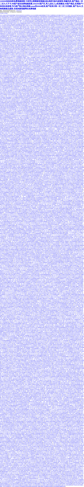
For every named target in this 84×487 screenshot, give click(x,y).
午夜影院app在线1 (37, 143)
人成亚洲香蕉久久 (25, 70)
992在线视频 (24, 485)
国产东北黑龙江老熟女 (56, 103)
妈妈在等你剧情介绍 (8, 219)
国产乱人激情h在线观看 (66, 266)
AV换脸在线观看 (75, 115)
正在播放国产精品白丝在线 (60, 371)
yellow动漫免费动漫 (38, 182)
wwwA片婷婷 (39, 314)
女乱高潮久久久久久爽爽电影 (46, 229)
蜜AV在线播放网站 (63, 416)
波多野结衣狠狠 (24, 115)
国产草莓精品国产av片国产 (18, 324)
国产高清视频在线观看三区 (35, 200)
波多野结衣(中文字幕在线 (47, 151)
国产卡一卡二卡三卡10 (54, 234)
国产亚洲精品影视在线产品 (25, 254)
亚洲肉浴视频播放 (65, 375)
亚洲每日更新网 (17, 123)
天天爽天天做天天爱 (68, 291)
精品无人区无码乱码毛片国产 (15, 115)
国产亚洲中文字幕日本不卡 (19, 81)
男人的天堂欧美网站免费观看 (24, 200)
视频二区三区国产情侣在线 (57, 367)
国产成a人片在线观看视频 (29, 160)
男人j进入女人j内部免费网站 (66, 485)
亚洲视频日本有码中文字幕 (44, 246)
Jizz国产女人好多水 (51, 119)
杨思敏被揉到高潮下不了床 (62, 97)
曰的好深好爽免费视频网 (60, 327)
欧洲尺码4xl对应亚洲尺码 (63, 275)
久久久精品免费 (32, 455)
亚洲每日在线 (79, 142)
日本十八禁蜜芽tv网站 (39, 193)
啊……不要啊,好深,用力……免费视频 (53, 129)
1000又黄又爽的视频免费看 (18, 422)
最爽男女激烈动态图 (74, 250)
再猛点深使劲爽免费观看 (34, 175)
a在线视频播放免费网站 (71, 155)
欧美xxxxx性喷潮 (6, 227)
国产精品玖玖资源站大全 (27, 301)
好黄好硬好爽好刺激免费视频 (10, 105)
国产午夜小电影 (37, 103)
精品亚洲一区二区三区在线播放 (34, 209)
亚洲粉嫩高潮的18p (56, 432)
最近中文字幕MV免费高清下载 (69, 146)
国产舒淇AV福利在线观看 (68, 57)
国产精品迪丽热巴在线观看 (20, 232)
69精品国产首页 (12, 72)
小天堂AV (55, 47)
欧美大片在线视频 (54, 474)
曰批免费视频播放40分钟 (44, 185)
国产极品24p (44, 69)
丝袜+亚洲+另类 (73, 429)
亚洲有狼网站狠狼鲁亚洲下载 (60, 54)
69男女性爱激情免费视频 (17, 25)
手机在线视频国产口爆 (37, 151)
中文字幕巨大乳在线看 (10, 61)
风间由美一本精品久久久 (28, 258)
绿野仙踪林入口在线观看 (26, 326)
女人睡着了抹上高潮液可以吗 (59, 125)
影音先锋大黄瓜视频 (66, 159)
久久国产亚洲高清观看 (29, 33)
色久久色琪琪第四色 (39, 125)
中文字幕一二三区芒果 (49, 405)
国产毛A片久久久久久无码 (29, 24)
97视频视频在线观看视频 (48, 21)
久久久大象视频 (20, 160)
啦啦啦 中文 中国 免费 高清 (32, 246)
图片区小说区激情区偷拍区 (62, 338)
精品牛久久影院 (17, 277)
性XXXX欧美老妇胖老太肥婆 (38, 249)
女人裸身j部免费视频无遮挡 (51, 392)
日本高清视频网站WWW (23, 289)
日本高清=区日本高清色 (43, 58)
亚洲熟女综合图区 (47, 414)
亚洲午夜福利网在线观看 (56, 446)
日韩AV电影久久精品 (58, 420)
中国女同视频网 (47, 56)
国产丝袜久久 (37, 331)
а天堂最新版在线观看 (5, 469)
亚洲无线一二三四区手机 (66, 286)
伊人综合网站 (44, 143)
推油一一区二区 (33, 159)
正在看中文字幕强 (3, 13)
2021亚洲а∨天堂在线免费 (54, 36)
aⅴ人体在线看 (58, 193)
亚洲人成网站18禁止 (35, 178)
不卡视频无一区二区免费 (58, 200)
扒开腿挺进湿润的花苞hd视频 (25, 249)
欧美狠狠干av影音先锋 (63, 217)
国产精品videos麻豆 (56, 388)
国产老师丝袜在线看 (48, 125)
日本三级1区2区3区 (63, 380)
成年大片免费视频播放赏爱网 (6, 77)
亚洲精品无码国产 (65, 33)
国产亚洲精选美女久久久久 (21, 224)
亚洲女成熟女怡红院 (36, 216)
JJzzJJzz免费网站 (63, 234)
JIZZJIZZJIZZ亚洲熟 (79, 189)
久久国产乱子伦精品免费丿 (57, 399)
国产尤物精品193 (53, 86)
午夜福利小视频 (11, 365)
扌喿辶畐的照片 (35, 315)
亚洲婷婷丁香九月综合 (58, 400)
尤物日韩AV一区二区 (41, 253)
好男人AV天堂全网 (43, 290)
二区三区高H (33, 473)
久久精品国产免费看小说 (42, 311)
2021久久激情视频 (29, 53)
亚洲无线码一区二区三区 (23, 84)
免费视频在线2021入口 (72, 432)
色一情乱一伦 (20, 21)
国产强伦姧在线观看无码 (22, 37)
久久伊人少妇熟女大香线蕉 (24, 142)
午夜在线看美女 (24, 191)
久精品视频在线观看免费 (47, 96)
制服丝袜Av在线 (38, 176)
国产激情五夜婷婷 (47, 275)
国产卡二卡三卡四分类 (60, 60)
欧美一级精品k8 (41, 354)
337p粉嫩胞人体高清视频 (58, 229)
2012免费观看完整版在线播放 (20, 346)
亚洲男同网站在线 (19, 220)
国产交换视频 (16, 474)
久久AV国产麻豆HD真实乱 (16, 170)
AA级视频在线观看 (7, 254)
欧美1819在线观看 (62, 426)
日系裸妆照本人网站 (62, 40)
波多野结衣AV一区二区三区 (17, 293)
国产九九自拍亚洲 (78, 98)
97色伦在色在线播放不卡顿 (35, 335)
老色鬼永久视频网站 (38, 47)
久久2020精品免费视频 (9, 331)
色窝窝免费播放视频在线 (74, 217)
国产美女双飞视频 (40, 458)
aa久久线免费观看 (79, 479)
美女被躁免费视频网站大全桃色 (26, 409)
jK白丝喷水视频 (56, 485)
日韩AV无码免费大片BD (11, 51)
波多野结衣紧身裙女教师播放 (54, 279)
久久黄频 (18, 360)
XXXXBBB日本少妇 (45, 483)
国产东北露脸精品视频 (35, 201)
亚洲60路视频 (50, 248)
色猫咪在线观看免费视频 (52, 197)
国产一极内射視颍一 (75, 159)
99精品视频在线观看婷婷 (55, 92)
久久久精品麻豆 (40, 35)
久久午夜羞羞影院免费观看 (18, 134)
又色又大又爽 (50, 324)
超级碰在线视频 (9, 52)
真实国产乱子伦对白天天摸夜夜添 (30, 420)
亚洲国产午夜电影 (60, 162)
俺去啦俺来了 (46, 228)
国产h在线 (38, 234)
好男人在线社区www (28, 94)
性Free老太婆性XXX (70, 119)
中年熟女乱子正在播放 (9, 462)
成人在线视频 (53, 360)
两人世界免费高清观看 (64, 430)
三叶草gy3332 (52, 183)
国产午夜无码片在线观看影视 (67, 348)
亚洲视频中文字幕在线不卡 (5, 203)
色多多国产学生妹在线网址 (8, 60)
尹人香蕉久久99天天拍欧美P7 (55, 297)
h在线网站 (29, 64)
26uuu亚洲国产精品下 (51, 418)
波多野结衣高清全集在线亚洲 (66, 121)
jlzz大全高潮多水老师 (44, 242)
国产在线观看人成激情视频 (9, 401)
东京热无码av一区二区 (56, 201)
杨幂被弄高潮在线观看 (29, 182)
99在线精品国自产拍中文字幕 (20, 371)
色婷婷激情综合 (63, 369)
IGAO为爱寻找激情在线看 (59, 402)
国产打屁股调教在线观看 (14, 68)
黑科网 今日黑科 (68, 137)
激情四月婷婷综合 (62, 61)
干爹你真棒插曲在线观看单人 (29, 347)
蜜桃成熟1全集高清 (29, 155)
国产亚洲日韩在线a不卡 (24, 446)
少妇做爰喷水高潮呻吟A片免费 (9, 127)
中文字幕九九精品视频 (64, 131)
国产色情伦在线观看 (22, 121)
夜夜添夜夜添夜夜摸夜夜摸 (23, 65)
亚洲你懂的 (62, 283)
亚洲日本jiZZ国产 (28, 74)
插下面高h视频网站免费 (46, 381)
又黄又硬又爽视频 (32, 107)
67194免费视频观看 (34, 80)
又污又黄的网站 (57, 164)
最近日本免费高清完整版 (48, 232)
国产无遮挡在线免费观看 (30, 466)
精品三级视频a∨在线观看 (15, 167)
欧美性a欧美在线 (16, 89)
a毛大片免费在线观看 (23, 474)
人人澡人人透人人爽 (17, 118)
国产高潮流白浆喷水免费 (9, 417)
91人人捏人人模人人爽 (42, 279)
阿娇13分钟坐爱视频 (29, 171)
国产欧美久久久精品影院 (54, 242)
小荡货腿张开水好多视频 (34, 389)
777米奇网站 (23, 352)
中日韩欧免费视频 (34, 429)
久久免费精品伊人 (25, 174)
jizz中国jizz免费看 (24, 209)
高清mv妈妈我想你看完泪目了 (25, 141)
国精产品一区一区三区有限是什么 (55, 156)
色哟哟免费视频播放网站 (45, 274)
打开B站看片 (25, 66)
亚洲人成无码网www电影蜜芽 (22, 295)
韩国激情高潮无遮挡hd (72, 16)
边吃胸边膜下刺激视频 (56, 212)
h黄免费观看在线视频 (54, 376)
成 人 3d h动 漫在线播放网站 (16, 404)
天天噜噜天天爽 (40, 158)
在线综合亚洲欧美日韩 (48, 400)
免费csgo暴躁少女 (26, 25)
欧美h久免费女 (61, 422)
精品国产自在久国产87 (40, 396)
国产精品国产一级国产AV (57, 328)
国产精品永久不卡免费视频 (51, 462)
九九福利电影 (67, 379)
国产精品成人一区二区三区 (39, 379)
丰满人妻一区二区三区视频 (41, 107)
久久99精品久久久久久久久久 (31, 354)
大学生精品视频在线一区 (74, 324)
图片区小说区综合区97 (33, 204)
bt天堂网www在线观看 (13, 130)
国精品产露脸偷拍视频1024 (24, 150)
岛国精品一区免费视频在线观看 (41, 241)
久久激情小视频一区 (46, 294)
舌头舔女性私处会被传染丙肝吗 (36, 174)
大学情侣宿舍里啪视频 (26, 287)
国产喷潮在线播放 (52, 97)
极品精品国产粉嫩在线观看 (58, 262)
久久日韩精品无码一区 (65, 444)
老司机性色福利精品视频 (41, 135)
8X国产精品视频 (19, 278)
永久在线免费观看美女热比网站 (75, 156)
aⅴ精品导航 (56, 287)
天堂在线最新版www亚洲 (71, 467)
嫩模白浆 (69, 285)
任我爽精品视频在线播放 (75, 294)
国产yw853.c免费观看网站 (53, 37)
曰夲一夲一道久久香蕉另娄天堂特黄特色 (34, 184)
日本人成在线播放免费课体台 (70, 94)
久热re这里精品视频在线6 (33, 289)
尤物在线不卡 (69, 436)
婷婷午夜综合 (70, 273)
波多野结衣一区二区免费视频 (25, 164)
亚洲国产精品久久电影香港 (30, 351)
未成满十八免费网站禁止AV (41, 347)
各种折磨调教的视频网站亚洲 (59, 486)
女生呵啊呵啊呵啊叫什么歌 (31, 297)
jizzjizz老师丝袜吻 (66, 319)
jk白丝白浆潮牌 (77, 175)
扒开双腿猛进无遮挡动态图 (9, 442)
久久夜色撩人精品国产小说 (19, 327)
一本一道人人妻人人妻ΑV (45, 273)
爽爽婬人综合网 (47, 207)
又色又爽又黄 (5, 350)
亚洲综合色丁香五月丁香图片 (30, 77)
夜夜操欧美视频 (32, 127)
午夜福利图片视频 (46, 217)
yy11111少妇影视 (6, 315)
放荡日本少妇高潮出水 (31, 352)
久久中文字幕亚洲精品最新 (35, 402)
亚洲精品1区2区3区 (66, 56)
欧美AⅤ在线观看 (16, 131)
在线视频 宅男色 (71, 97)
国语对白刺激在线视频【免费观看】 (44, 406)
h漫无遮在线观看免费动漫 (17, 69)
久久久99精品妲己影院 (16, 31)
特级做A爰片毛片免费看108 (56, 223)
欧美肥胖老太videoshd (29, 15)
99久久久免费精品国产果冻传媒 (36, 86)
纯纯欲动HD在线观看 (19, 156)
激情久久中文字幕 (19, 225)
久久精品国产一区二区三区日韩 (13, 377)
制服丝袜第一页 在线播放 (47, 47)
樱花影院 (67, 82)
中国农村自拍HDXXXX (38, 53)
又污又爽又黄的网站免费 (55, 478)
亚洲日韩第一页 (55, 147)
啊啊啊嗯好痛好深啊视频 (11, 340)
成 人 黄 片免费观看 (30, 85)
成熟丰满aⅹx (42, 285)
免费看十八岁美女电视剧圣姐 (22, 101)
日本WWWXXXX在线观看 (18, 387)
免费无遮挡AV (48, 282)
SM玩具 (13, 98)
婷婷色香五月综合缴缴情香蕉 (55, 196)
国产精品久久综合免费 (47, 344)
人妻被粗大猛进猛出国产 (74, 265)
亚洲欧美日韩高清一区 (47, 19)
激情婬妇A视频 (67, 203)
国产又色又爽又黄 (8, 379)
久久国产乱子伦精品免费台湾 (60, 438)
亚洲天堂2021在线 (32, 340)
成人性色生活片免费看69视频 (68, 434)
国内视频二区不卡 (62, 436)
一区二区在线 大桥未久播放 (49, 172)
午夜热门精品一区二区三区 (59, 130)
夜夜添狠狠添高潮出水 (14, 446)
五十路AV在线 (37, 447)
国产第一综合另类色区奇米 (18, 33)
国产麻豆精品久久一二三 (26, 56)
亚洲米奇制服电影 (47, 123)
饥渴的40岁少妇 (53, 412)
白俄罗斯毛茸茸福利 (37, 236)
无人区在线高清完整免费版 (5, 25)
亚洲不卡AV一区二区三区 (57, 408)
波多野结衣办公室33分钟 (46, 339)
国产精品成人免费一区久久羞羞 (73, 133)
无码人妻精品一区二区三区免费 (7, 436)
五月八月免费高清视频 (16, 299)
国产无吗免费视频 (35, 418)
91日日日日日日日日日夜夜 (55, 309)
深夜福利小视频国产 (25, 285)
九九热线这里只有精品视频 (24, 76)
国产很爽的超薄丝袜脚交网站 (20, 250)
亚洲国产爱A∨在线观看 (41, 78)
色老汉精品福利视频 (4, 457)
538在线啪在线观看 (23, 307)
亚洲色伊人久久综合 (45, 180)
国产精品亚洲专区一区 (75, 254)
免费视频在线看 (40, 327)
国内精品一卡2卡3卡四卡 (18, 106)
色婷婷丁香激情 (49, 78)
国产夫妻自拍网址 (66, 180)
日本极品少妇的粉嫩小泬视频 (46, 88)
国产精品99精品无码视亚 (56, 466)
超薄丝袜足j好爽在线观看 (56, 336)
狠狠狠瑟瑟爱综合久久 (25, 275)
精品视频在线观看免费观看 (34, 361)
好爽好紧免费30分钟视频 (64, 376)
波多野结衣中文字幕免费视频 (74, 171)
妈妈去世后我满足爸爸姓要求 (22, 410)
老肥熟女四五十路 (23, 328)
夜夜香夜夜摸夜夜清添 (54, 252)
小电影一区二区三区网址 (33, 224)
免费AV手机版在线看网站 (57, 146)
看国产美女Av (78, 326)
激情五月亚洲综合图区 (18, 245)
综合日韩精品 (6, 139)
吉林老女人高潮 (75, 307)
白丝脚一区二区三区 (50, 44)
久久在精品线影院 (55, 65)
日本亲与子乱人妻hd (21, 297)
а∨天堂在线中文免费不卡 (27, 129)
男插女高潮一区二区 (34, 150)
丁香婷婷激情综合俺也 (4, 264)
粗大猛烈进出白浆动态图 (70, 179)
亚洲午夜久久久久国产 (65, 15)
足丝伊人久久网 (31, 125)
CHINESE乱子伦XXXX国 (12, 268)
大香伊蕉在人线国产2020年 (54, 73)
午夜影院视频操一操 (38, 43)
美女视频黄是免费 (31, 213)
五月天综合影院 (3, 90)
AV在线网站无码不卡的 (13, 339)
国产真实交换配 (27, 219)
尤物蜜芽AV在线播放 (19, 380)
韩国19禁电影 (72, 73)
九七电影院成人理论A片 (5, 404)
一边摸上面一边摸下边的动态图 (51, 387)
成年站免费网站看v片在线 (67, 245)
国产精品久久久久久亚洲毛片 (47, 377)
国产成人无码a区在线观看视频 (33, 242)
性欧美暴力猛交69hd (78, 482)
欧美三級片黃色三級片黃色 (5, 299)
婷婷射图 (8, 129)
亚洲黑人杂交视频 (43, 49)
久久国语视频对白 (5, 453)
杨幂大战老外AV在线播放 (65, 248)
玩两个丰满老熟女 (79, 191)
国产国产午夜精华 (38, 179)
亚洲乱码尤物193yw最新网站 (64, 384)
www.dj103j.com (18, 163)
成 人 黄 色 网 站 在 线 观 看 (6, 257)
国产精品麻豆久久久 (58, 319)
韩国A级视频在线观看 (31, 234)
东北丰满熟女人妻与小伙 (73, 23)
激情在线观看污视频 (38, 115)
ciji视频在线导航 (22, 148)
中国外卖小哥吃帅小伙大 (75, 244)
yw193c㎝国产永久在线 (15, 125)
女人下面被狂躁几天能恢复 (52, 429)
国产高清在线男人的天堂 (53, 41)
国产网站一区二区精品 (23, 20)
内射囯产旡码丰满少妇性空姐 (69, 479)
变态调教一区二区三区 (60, 425)
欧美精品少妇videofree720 (31, 327)
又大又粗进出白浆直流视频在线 (77, 84)
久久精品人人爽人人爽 (13, 432)
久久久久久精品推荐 (16, 369)
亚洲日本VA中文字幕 (25, 257)
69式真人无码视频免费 (56, 375)
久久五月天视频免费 (68, 200)
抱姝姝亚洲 (67, 142)
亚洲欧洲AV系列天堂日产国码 (47, 25)
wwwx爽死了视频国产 (64, 242)
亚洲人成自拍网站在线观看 (56, 56)
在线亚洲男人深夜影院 (48, 322)
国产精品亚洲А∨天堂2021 (36, 287)
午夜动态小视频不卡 (18, 303)
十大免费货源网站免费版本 (70, 402)
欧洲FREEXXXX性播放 (21, 270)
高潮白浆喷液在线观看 (16, 174)
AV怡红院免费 (68, 103)
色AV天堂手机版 (65, 334)
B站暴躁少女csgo (57, 266)
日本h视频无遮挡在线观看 (5, 477)
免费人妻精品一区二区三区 (33, 101)
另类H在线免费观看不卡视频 (32, 457)
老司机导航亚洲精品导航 (9, 428)
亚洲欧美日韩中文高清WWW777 (74, 332)
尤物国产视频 (58, 481)
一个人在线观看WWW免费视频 (44, 301)
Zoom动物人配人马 (20, 266)
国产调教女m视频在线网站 (48, 109)
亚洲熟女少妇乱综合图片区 (71, 306)
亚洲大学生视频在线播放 (35, 483)
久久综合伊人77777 (54, 90)
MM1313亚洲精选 (72, 172)
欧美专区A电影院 (6, 393)
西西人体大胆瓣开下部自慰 (32, 139)
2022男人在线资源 (46, 372)
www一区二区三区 (39, 455)
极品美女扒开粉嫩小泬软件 (68, 437)
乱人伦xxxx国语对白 (55, 258)
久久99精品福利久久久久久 (39, 167)
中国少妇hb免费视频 (30, 114)
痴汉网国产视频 (41, 298)
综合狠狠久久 (72, 82)
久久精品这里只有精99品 (7, 356)
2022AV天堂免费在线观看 (16, 367)
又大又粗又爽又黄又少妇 (8, 29)
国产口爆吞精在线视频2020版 (64, 84)
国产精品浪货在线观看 (26, 399)
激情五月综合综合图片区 (32, 102)
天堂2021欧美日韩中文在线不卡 (8, 482)
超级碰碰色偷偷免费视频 (65, 69)
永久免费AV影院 (37, 385)
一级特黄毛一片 (47, 424)
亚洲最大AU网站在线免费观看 (57, 123)
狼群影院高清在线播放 (52, 224)
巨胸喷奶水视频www (39, 33)
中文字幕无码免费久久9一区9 (30, 380)
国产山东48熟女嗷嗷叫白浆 (70, 410)
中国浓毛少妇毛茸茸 (4, 68)
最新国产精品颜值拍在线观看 (46, 486)
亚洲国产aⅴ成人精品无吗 (26, 377)
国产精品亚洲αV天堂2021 (72, 85)
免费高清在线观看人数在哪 (7, 244)
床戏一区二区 (67, 102)
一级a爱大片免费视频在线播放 (16, 437)
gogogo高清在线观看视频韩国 (34, 256)
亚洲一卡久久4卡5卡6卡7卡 (42, 203)
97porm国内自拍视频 (14, 483)
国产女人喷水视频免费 (25, 477)
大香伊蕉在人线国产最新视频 (66, 461)
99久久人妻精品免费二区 (51, 343)
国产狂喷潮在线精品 (72, 205)
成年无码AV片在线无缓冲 (61, 195)
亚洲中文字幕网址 (22, 187)
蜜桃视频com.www (46, 422)
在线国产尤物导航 (66, 466)
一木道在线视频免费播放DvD (10, 212)
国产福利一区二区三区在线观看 (72, 197)
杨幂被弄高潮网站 (49, 148)
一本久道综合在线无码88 (8, 123)
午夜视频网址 (48, 65)
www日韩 (54, 43)
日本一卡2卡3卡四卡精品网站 (70, 316)
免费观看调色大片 (67, 400)
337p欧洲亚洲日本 (66, 297)
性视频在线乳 (81, 137)
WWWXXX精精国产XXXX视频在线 (52, 51)
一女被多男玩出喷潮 (36, 141)
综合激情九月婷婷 (73, 406)
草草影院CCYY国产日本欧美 (40, 266)
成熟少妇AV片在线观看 (59, 77)
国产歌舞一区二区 (40, 192)
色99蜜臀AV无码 (20, 314)
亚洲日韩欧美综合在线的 (20, 447)
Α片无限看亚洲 (32, 458)
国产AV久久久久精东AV (13, 217)
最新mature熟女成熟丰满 (48, 482)
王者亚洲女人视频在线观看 (75, 131)
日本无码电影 (40, 420)
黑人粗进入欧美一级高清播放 (47, 402)
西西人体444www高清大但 (70, 77)
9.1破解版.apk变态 (43, 418)
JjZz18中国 (78, 372)
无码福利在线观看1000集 (30, 324)
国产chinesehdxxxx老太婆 (77, 166)
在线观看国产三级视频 (16, 477)
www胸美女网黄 (32, 199)
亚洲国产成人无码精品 (18, 313)
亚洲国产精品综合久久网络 (65, 454)
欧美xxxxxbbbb (32, 441)
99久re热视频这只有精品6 (57, 150)
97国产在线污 (8, 273)
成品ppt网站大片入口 (16, 175)
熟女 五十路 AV (69, 469)
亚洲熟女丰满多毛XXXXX (14, 429)
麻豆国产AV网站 (47, 82)
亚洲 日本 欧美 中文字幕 (10, 311)
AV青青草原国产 (76, 459)
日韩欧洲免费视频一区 (59, 24)
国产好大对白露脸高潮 (21, 212)
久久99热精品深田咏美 (19, 363)
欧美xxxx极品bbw (19, 442)
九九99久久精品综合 (27, 237)
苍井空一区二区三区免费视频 (38, 51)
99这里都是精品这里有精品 (39, 258)
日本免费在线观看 (76, 107)
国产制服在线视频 (32, 395)
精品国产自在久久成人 (48, 74)
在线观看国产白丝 (12, 35)
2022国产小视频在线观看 (66, 92)
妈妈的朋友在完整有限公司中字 (31, 364)
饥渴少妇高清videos (45, 234)
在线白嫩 (69, 61)
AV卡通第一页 (21, 94)
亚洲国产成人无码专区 (45, 20)
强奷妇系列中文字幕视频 (37, 482)
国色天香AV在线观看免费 (21, 126)
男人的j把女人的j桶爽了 (44, 257)
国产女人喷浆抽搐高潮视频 (77, 76)
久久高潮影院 (25, 438)
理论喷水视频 (53, 424)
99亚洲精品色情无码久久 (8, 28)
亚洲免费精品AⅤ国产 (53, 434)
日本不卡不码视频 (75, 266)
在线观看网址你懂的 (50, 77)
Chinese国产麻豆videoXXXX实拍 (17, 201)
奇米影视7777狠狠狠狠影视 (7, 80)
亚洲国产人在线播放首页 (53, 290)
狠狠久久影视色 (42, 65)
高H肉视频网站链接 (47, 182)
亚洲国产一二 (23, 62)
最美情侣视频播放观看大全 (53, 264)
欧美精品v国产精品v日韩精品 (38, 405)
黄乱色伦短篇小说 (62, 189)
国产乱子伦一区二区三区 (6, 122)
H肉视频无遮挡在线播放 (76, 193)
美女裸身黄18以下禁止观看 (68, 399)
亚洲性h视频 (65, 211)
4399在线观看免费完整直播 (34, 130)
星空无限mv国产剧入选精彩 (71, 21)
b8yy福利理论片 (4, 217)
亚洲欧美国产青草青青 (50, 269)
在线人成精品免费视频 (58, 354)
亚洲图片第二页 (19, 347)
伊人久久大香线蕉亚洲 (29, 387)
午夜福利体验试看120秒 (23, 215)
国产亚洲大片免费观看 (50, 15)
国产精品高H (24, 478)
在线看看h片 (64, 395)
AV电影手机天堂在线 (12, 314)
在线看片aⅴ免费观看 (16, 56)
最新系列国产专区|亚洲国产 (77, 164)
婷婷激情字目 (58, 348)
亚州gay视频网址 (48, 191)
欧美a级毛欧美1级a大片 (34, 156)
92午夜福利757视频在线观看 (7, 303)
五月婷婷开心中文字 (59, 62)
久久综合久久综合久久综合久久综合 (25, 385)
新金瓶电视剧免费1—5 (34, 113)
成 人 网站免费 (53, 470)
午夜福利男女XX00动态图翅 (33, 185)
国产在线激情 (60, 470)
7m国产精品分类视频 (9, 199)
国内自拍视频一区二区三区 (20, 269)
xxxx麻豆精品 (36, 334)
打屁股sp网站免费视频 (8, 150)
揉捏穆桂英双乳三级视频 (51, 350)
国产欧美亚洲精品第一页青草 (14, 336)
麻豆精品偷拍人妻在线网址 (62, 171)
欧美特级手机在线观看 (56, 53)
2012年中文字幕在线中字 (69, 138)
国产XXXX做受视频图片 (31, 240)
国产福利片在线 (42, 291)
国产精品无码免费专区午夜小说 (14, 287)
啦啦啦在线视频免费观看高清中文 (74, 442)
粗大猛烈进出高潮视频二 (43, 265)
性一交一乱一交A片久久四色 (20, 29)
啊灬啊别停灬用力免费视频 (25, 152)
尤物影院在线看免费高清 (57, 344)
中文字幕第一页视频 (39, 322)
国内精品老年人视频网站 (5, 286)
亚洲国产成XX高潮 (65, 219)
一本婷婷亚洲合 (60, 323)
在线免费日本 (25, 404)
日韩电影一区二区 (52, 338)
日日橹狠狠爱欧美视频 (34, 138)
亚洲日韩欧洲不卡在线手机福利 (71, 449)
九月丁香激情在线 (24, 361)
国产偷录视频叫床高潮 (19, 24)
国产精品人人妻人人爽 (4, 133)
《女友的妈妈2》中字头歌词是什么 (61, 447)
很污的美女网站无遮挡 (35, 274)
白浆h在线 (38, 180)
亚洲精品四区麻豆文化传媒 (8, 137)
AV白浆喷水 (20, 154)
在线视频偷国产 (55, 82)
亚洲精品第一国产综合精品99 (71, 287)
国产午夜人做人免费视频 (40, 269)
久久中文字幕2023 (79, 66)
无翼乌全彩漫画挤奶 (36, 339)
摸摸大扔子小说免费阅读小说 (39, 146)
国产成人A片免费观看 (51, 135)
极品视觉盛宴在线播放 (74, 373)
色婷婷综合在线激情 (57, 187)
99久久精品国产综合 (74, 376)
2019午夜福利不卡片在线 (75, 275)
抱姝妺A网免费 (26, 170)
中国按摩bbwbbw (70, 126)
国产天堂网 (15, 84)
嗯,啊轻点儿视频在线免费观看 (29, 195)
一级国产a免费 (29, 391)
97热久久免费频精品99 (50, 62)
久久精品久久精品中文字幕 (39, 129)
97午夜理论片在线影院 (46, 271)
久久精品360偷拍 (41, 319)
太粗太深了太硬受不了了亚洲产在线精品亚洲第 (12, 66)
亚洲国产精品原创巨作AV (25, 290)
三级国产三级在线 (68, 166)
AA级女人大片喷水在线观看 (38, 391)
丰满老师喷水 (46, 86)
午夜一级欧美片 (57, 444)
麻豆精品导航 (16, 409)
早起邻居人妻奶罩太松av (50, 451)
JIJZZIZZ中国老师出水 (21, 35)
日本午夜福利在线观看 (73, 338)
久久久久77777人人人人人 (20, 114)
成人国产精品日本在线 (41, 342)
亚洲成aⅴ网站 (71, 305)
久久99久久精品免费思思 (64, 250)
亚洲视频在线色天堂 (33, 298)
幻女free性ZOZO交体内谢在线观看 (34, 316)
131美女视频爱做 (10, 114)
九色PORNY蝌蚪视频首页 (60, 174)
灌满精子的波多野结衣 (9, 258)
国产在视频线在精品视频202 (37, 152)
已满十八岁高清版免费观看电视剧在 (33, 471)
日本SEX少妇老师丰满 (77, 200)
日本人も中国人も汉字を (25, 418)
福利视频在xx (18, 482)
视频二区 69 (63, 110)
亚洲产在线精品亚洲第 (22, 49)
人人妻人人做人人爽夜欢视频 (74, 413)
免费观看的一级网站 (26, 227)
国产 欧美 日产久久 (19, 420)
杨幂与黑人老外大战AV (22, 332)
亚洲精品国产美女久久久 (24, 459)
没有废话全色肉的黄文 (37, 61)
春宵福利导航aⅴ (27, 388)
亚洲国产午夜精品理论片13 (26, 188)
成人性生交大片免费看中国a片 (31, 144)
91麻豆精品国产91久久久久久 (64, 240)
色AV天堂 (56, 35)
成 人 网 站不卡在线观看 (22, 357)
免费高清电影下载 (14, 467)
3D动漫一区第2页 (27, 293)
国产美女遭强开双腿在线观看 (45, 150)
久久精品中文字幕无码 (42, 29)
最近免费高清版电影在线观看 (20, 102)
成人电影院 (69, 395)
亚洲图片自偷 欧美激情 (45, 470)
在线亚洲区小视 (29, 236)
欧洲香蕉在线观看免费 (55, 137)
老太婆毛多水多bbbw (64, 270)
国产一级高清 (50, 355)
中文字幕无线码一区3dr (34, 48)
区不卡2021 (20, 339)
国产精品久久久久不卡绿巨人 (47, 127)
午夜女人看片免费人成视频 (47, 449)
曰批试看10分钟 (31, 392)
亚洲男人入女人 (65, 223)
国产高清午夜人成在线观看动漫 (30, 417)
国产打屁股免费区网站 (42, 16)
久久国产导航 (12, 133)
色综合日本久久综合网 (66, 246)
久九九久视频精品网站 (78, 123)
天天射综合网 (3, 459)
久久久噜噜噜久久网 (66, 440)
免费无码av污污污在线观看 (62, 424)
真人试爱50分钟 (11, 454)
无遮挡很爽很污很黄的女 (75, 441)
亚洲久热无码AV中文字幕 (78, 458)
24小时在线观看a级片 (16, 204)
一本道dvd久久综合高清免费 (51, 285)
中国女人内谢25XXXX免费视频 (52, 189)
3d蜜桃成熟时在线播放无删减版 (18, 379)
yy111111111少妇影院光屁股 (55, 180)
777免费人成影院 (24, 199)
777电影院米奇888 (55, 244)
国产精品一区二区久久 (64, 339)
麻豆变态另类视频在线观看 (32, 29)
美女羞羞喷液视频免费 (57, 19)
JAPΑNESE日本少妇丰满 (62, 144)
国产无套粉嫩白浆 (30, 123)
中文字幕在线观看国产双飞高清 (6, 88)
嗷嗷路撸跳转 (15, 405)
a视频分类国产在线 (9, 355)
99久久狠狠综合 (10, 413)
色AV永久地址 (52, 89)
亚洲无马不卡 (53, 144)
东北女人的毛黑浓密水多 (9, 430)
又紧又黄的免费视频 (36, 188)
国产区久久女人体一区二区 (67, 199)
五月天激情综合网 (67, 365)
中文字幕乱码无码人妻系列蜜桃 (14, 301)
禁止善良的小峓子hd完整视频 (45, 211)
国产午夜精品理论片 (63, 215)
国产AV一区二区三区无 (32, 261)
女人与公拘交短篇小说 (9, 238)
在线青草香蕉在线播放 (62, 47)
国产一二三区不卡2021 (72, 113)
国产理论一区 (44, 209)
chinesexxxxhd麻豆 (76, 213)
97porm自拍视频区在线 (13, 20)
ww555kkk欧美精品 (20, 133)
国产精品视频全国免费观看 (44, 410)
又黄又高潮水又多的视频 (56, 471)
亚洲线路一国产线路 (54, 208)
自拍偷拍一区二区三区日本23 (76, 252)
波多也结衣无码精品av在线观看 (13, 395)
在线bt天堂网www (44, 447)
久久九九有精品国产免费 (65, 294)
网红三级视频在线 (43, 138)
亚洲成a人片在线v (6, 470)
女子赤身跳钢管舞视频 (63, 356)
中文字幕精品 (37, 20)
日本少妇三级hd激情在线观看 (59, 216)
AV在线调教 (69, 183)
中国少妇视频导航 (38, 422)
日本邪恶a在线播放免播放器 (29, 221)
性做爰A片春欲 (68, 224)
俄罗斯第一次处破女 (62, 126)
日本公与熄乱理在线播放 (33, 40)
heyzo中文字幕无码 (73, 170)
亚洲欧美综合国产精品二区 (33, 401)
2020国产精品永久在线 (78, 74)
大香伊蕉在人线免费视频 (12, 298)
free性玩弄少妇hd (51, 450)
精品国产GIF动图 (63, 332)
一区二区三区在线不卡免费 (38, 359)
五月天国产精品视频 (21, 372)
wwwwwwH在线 (71, 147)
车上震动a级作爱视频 (34, 257)
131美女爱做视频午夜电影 (67, 481)
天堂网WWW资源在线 (7, 174)
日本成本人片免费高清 (69, 262)
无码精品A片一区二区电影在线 (15, 322)
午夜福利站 (79, 62)
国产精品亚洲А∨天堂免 (46, 17)
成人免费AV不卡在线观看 (70, 422)
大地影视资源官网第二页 (74, 20)
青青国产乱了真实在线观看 (42, 250)
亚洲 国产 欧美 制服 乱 (79, 437)
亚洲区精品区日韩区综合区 (54, 121)
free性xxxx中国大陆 (44, 278)
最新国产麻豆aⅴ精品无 (33, 440)
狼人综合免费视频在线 (26, 315)
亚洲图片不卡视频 (64, 20)
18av (82, 131)
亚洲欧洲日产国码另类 (77, 81)
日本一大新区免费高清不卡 (45, 175)
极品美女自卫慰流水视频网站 (73, 96)
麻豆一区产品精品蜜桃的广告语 (69, 351)
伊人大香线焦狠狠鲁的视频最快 (53, 477)
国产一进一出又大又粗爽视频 (24, 283)
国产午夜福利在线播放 (44, 178)
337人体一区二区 (45, 230)
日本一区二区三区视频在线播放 (16, 348)
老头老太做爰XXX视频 (15, 151)
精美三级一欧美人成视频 (18, 166)
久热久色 (72, 381)
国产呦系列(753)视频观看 (66, 213)
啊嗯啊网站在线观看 (11, 441)
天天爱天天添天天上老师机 (27, 331)
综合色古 (21, 217)
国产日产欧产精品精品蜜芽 (58, 455)
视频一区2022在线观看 (5, 486)
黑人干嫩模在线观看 (68, 397)
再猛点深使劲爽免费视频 (67, 475)
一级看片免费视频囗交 (17, 449)
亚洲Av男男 (50, 351)
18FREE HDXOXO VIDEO (14, 41)
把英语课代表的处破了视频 (24, 473)
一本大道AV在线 (76, 37)
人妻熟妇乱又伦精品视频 (71, 465)
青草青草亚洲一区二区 (47, 187)
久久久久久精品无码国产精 (52, 331)
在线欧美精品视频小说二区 (69, 453)
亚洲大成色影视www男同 (68, 414)
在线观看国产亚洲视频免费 (65, 209)
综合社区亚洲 (37, 450)
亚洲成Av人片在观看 (43, 84)
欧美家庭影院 (68, 283)
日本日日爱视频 (66, 64)
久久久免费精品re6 (7, 368)
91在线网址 (26, 156)
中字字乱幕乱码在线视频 (44, 80)
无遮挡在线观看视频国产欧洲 (48, 365)
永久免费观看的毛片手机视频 (23, 406)
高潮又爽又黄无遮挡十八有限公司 (28, 176)
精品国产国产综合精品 (63, 221)
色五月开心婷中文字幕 (28, 183)
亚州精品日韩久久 (35, 426)
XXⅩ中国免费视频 (58, 405)
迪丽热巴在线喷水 (28, 106)
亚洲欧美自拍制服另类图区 (44, 126)
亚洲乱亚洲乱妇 (54, 85)
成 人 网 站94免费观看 (23, 99)
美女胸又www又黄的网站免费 (61, 44)
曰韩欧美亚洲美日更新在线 (34, 295)
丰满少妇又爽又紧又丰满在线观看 (52, 430)
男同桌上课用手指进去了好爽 (52, 291)
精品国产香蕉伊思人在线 (15, 352)
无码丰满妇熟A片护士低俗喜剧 (43, 154)
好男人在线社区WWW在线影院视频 (7, 15)
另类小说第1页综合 (16, 257)
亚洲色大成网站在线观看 (48, 485)
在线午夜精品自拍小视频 (48, 363)
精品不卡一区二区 (67, 470)
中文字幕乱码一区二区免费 (37, 388)
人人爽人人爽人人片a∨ (56, 141)
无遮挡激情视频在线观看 (9, 447)
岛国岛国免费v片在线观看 (8, 155)
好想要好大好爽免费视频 (22, 105)
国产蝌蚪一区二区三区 (47, 147)
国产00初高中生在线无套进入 (60, 28)
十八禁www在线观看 (77, 405)
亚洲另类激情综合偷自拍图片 (7, 261)
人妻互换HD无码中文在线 (48, 174)
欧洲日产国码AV (47, 85)
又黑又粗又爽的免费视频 (10, 383)
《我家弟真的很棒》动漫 (49, 184)
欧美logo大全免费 (41, 281)
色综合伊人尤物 (60, 203)
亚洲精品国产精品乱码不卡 (76, 322)
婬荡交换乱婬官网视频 (74, 219)
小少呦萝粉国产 (34, 208)
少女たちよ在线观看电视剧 (74, 462)
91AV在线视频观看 (18, 306)
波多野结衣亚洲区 (22, 43)
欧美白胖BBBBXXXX (14, 162)
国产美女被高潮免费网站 (53, 340)
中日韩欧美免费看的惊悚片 (46, 375)
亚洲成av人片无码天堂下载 (32, 265)
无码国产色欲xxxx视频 (33, 84)
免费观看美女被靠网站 (47, 262)
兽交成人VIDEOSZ (74, 49)
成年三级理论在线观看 (28, 189)
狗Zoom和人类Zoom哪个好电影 (59, 52)
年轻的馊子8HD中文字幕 (24, 483)
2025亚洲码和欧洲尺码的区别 (68, 309)
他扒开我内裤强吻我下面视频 (8, 185)
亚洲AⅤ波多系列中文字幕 (12, 49)
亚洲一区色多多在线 (51, 445)
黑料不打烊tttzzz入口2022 (43, 297)
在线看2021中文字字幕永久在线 (68, 93)
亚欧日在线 (75, 137)
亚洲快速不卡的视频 (10, 459)
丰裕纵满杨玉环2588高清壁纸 (51, 436)
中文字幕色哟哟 (9, 118)
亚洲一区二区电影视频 (63, 340)
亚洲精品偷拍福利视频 (63, 298)
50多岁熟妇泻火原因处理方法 (43, 376)
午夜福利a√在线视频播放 (50, 459)
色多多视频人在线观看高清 (15, 82)
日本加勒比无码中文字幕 (75, 25)
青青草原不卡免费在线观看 (59, 417)
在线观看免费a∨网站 (11, 135)
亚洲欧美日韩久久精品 (5, 384)
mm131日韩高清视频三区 (29, 134)
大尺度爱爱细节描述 (18, 389)
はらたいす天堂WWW (9, 450)
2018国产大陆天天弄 (50, 348)
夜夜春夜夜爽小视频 (36, 486)
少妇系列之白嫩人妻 (38, 27)
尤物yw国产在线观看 (56, 373)
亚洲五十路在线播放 (43, 139)
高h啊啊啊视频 (29, 436)
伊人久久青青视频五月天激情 (8, 440)
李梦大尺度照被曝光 (72, 340)
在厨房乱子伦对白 (47, 134)
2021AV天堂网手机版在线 (69, 310)
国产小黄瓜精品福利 (18, 193)
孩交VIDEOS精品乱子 (17, 92)
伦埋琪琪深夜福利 (33, 459)
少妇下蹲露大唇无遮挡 (44, 454)
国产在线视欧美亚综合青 (43, 170)
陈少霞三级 (10, 195)
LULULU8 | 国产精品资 (8, 338)
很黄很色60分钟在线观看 (49, 164)
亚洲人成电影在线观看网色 (5, 98)
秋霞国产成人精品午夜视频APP (6, 409)
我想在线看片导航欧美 (33, 309)
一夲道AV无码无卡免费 (64, 244)
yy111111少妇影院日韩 (46, 335)
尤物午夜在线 (10, 474)
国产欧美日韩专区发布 (75, 444)
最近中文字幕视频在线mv (30, 78)
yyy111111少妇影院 (5, 310)
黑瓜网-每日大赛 (31, 294)
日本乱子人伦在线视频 (33, 264)
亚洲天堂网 (42, 105)
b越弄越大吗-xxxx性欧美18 (23, 113)
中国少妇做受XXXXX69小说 (24, 310)
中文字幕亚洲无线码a (15, 180)
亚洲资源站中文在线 (10, 475)
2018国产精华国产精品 (75, 274)
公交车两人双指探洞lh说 (11, 144)
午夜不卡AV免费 (38, 286)
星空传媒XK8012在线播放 (16, 485)
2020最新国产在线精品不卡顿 (75, 356)
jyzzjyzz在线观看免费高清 (62, 413)
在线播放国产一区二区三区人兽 (26, 334)
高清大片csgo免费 (46, 336)
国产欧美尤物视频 (28, 397)
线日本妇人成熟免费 (49, 354)
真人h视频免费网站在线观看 (21, 213)
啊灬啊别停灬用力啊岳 (71, 369)
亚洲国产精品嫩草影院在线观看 (14, 230)
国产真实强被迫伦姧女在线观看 (57, 66)
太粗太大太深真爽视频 (77, 207)
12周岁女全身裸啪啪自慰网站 (28, 241)
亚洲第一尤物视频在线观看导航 (67, 326)
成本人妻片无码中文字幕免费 (69, 148)
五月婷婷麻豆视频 (12, 406)
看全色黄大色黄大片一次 (74, 290)
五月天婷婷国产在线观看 (67, 81)
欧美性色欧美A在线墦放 (25, 400)
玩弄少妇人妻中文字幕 (31, 250)
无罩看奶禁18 (58, 445)
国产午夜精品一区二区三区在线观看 (60, 463)
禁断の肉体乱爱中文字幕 (24, 350)
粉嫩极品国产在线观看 (11, 282)
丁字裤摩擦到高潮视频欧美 (9, 410)
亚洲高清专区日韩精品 (64, 252)
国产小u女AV (56, 25)
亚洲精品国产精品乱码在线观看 (9, 372)
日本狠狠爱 (37, 462)
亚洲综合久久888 (73, 242)
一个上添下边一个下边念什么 (32, 72)
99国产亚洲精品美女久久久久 (36, 369)
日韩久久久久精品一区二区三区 (11, 473)
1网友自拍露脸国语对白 (44, 475)
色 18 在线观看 (28, 54)
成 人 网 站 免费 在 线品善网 (11, 289)
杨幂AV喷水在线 (48, 326)
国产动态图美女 (58, 160)
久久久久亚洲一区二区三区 (41, 416)
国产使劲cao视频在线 (5, 151)
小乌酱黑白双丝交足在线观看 (30, 244)
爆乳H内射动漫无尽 (61, 347)
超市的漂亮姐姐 (68, 347)
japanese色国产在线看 (28, 93)
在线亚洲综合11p (38, 485)
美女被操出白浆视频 (78, 174)
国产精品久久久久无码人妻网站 (74, 299)
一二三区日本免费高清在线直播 (36, 400)
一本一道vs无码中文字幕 (55, 20)
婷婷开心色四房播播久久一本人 (51, 298)
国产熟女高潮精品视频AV (15, 143)
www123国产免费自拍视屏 (70, 352)
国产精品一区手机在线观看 (35, 90)
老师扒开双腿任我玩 (38, 123)
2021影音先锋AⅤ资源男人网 (14, 209)
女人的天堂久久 (33, 376)
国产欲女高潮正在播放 (15, 191)
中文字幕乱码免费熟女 (46, 141)
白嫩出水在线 (67, 101)
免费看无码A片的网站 (74, 297)
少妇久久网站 (49, 453)
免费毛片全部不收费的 (22, 253)
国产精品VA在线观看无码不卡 (11, 113)
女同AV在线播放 (43, 384)
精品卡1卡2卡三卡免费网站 (5, 189)
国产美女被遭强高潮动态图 (33, 49)
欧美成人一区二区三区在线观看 (67, 368)
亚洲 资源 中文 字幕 (48, 213)
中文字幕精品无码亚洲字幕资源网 (16, 119)
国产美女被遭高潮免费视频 (26, 151)
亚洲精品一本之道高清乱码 (43, 208)
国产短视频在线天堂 (33, 170)
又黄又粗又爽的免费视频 (16, 323)
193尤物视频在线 (8, 92)
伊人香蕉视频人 (18, 365)
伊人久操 (70, 163)
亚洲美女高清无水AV (69, 474)
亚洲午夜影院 (19, 441)
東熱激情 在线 (57, 176)
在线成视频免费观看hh (22, 16)
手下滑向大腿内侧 (22, 451)
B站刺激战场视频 (80, 146)
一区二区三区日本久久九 (51, 277)
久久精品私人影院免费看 (70, 385)
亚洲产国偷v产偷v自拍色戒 (5, 197)
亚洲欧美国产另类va (68, 123)
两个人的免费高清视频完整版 (18, 203)
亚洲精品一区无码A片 (63, 163)
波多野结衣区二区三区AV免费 (55, 483)
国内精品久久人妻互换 (74, 129)
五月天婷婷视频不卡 (26, 118)
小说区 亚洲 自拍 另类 (48, 249)
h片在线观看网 (54, 401)
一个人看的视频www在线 (63, 295)
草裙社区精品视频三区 (12, 274)
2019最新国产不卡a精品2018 (65, 278)
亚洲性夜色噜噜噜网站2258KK (12, 107)
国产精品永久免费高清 (67, 408)
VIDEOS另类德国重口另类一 (8, 281)
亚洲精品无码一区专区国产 (12, 307)
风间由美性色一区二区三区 (46, 64)
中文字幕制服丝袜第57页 (52, 384)
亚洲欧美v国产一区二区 (19, 182)
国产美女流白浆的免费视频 (29, 166)
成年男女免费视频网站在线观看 (6, 192)
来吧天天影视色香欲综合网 (14, 178)
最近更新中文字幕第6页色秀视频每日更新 (30, 31)
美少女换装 (30, 115)
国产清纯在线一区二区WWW (67, 74)
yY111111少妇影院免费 (16, 58)
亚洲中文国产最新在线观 (11, 168)
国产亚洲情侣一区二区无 (36, 449)
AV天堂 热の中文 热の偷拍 (10, 291)
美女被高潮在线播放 (23, 107)
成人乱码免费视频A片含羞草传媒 (70, 282)
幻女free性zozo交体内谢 (64, 25)
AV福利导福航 (33, 76)
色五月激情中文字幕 (19, 417)
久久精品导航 (4, 19)
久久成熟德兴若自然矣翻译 (37, 68)
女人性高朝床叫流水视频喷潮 (55, 178)
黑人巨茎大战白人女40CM (41, 24)
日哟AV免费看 (20, 168)
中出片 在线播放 (45, 409)
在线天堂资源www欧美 (8, 131)
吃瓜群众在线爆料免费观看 (8, 424)
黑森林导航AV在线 (4, 365)
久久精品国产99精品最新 (71, 54)
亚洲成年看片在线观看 (27, 109)
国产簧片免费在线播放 (56, 134)
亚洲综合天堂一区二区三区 (15, 315)
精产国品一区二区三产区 (10, 220)
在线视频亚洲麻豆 (6, 418)
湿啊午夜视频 (49, 463)
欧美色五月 (63, 32)
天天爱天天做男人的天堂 (71, 130)
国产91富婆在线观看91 (10, 380)
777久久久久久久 (49, 379)
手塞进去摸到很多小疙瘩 (54, 293)
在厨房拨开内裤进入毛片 (15, 326)
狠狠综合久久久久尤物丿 (72, 269)
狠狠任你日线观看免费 (28, 168)
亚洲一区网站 (76, 344)
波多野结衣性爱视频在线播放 (40, 168)
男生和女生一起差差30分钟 (46, 188)
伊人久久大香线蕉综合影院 (76, 69)
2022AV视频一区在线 (48, 192)
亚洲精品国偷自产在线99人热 (45, 31)
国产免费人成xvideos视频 (23, 298)
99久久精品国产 (37, 69)
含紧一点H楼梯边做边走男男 (50, 303)
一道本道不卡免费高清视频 (49, 33)
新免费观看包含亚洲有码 (5, 328)
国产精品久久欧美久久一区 (63, 86)
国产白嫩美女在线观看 (36, 399)
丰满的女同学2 (24, 261)
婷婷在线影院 (42, 350)
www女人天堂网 (40, 371)
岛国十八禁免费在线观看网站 (15, 399)
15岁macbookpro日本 (33, 65)
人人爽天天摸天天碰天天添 (59, 363)
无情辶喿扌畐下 (54, 275)
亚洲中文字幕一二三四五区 (71, 230)
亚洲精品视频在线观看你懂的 (27, 167)
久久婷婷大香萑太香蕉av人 (57, 397)
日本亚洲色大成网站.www (63, 225)
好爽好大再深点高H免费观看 (68, 336)
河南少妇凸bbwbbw (47, 53)
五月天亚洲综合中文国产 (10, 294)
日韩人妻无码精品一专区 (27, 28)
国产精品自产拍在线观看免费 (53, 320)
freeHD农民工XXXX (36, 54)
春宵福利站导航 (7, 31)
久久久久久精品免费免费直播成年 (24, 147)
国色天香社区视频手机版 (59, 233)
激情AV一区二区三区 (78, 192)
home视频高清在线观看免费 (58, 88)
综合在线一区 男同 (47, 111)
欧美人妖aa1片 (77, 335)
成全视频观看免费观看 (52, 16)
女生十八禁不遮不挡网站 (67, 117)
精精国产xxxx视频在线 (25, 429)
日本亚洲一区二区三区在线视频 (76, 428)
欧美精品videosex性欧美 (28, 424)
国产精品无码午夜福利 (48, 356)
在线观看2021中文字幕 (9, 250)
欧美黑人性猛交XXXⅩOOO (18, 52)
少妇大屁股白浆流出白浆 (14, 152)
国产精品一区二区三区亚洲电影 (55, 159)
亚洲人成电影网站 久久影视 (42, 413)
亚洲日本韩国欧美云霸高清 (21, 401)
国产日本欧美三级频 (17, 271)
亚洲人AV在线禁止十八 (46, 103)
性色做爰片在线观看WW (32, 281)
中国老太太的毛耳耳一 (17, 195)
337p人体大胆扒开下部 (8, 343)
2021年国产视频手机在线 (25, 414)
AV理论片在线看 (71, 277)
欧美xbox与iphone (27, 225)
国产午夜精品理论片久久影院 (39, 437)
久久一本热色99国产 (49, 417)
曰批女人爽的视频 (29, 447)
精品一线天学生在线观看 (62, 462)
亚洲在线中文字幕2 (4, 454)
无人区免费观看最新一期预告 (39, 233)
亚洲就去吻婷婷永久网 (61, 98)
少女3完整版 (50, 334)
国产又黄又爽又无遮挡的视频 (14, 285)
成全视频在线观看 (25, 17)
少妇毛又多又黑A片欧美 (11, 344)
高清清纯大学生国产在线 (57, 479)
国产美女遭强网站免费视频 (12, 249)
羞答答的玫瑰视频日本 (32, 332)
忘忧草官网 (16, 192)
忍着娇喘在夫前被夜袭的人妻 (63, 49)
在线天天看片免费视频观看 (77, 151)
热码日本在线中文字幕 (77, 118)
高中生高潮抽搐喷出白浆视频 (30, 421)
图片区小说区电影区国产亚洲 (33, 212)
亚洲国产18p (39, 351)
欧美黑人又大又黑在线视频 (29, 220)
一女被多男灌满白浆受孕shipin (14, 179)
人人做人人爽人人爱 (65, 381)
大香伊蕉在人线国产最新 (7, 44)
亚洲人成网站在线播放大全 (17, 189)
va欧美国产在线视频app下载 (12, 43)
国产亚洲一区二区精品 (66, 196)
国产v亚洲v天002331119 (49, 160)
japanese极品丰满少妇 (73, 106)
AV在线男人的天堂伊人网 (59, 377)
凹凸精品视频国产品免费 (28, 302)
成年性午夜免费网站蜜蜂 (15, 208)
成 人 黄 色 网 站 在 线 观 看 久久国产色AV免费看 (43, 28)
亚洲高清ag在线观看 (77, 268)
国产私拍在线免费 (32, 438)
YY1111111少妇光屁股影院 (5, 481)
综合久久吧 (71, 182)
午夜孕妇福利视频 (27, 262)
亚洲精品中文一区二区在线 (19, 88)
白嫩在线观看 (68, 425)
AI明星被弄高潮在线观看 (40, 70)
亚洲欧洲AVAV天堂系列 (56, 118)
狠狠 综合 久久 (79, 77)
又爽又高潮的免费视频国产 (37, 164)
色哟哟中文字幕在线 (79, 327)
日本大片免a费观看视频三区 (39, 189)
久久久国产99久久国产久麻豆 (47, 54)
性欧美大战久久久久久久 (62, 205)
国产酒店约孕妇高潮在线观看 (51, 323)
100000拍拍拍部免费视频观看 (50, 310)
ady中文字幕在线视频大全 (32, 248)
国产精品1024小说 (4, 285)
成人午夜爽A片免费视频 (38, 313)
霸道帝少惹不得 (73, 142)
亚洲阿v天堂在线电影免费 (71, 105)
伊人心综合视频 (14, 246)
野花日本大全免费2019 (7, 449)
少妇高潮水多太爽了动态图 (30, 282)
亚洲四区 (65, 96)
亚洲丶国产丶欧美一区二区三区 (66, 320)
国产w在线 (11, 471)
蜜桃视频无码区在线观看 (49, 371)
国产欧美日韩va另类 (46, 245)
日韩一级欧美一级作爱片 (36, 381)
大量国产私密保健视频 (75, 35)
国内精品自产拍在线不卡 (77, 188)
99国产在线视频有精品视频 (54, 29)
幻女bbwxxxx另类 (5, 399)
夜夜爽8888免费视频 (63, 289)
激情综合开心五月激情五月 (9, 54)
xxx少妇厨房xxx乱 (55, 72)
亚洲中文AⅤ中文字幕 (47, 442)
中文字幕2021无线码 (71, 220)
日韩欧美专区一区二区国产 (21, 294)
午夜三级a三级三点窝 (60, 385)
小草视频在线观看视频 (32, 16)
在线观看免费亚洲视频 (78, 245)
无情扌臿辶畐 (81, 195)
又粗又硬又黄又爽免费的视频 (27, 336)
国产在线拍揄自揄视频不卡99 (56, 80)
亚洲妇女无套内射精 (34, 92)
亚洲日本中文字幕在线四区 (30, 203)
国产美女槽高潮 (10, 371)
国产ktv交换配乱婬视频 (38, 111)
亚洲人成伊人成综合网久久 (68, 389)
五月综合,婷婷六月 (70, 451)
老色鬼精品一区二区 (51, 60)
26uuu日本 (78, 351)
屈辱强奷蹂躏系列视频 (63, 208)
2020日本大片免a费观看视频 (61, 305)
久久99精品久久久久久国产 (20, 316)
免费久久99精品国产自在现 (11, 16)
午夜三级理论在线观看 (16, 342)
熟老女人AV (7, 180)
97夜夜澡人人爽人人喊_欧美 (28, 27)
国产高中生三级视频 (46, 471)
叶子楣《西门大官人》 (28, 61)
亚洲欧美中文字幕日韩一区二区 (77, 383)
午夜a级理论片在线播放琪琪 (61, 313)
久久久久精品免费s (20, 51)
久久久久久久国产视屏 (65, 279)
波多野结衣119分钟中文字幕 (71, 39)
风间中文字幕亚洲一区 (9, 110)
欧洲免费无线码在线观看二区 (76, 334)
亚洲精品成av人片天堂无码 (6, 175)
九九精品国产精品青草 (13, 138)
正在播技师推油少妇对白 (36, 227)
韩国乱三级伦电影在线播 (37, 260)
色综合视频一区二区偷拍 (44, 99)
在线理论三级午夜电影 (49, 404)
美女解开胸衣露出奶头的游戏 (50, 152)
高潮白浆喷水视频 (25, 469)
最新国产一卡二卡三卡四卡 (70, 233)
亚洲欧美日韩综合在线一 (77, 354)
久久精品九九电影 (30, 232)
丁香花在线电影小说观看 (9, 265)
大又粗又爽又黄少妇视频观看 (68, 301)
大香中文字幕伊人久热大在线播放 (25, 373)
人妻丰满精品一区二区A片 (12, 90)
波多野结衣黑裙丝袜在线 (49, 158)
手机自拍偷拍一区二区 (6, 170)
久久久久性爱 (23, 41)
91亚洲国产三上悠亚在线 (73, 463)
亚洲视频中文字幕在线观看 (70, 109)
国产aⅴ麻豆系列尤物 (14, 48)
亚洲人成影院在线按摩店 (40, 52)
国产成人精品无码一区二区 (59, 449)
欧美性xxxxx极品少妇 (75, 457)
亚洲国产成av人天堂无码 (51, 168)
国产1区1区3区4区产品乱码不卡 (54, 81)
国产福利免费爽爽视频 (31, 62)
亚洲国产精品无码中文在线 (10, 205)
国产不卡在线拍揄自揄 (63, 265)
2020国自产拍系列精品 (47, 93)
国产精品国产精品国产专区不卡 (33, 36)
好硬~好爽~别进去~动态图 (28, 103)
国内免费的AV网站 (40, 62)
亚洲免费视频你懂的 (79, 399)
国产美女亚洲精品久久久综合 (62, 172)
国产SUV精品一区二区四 (16, 223)
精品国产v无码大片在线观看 (43, 428)
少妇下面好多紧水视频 (18, 260)
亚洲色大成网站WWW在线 (31, 481)
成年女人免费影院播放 (52, 84)
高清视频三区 (52, 106)
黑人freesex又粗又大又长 (57, 314)
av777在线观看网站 (75, 278)
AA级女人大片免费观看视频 (50, 315)
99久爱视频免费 (3, 147)
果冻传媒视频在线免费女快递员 (66, 258)
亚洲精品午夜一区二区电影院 (29, 273)
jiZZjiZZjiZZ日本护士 (58, 342)
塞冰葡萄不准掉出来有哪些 (21, 256)
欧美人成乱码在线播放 (74, 379)
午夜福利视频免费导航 (56, 48)
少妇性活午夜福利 (5, 397)
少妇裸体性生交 (11, 163)
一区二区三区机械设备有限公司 (74, 221)
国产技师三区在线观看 (72, 392)
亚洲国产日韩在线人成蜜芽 (65, 359)
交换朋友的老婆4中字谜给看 (17, 302)
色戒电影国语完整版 (19, 47)
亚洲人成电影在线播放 (33, 410)
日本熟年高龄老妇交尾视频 (49, 32)
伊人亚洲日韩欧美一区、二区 (64, 457)
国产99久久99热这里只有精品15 (35, 344)
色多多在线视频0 (64, 27)
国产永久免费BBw (54, 422)
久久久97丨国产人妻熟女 (21, 234)
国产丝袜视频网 (79, 220)
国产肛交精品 (70, 396)
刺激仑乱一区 (55, 406)
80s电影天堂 (12, 397)
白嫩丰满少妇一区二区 (49, 395)
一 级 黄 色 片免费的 (57, 93)
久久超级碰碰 (45, 73)
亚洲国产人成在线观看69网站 (51, 105)
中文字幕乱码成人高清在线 (74, 27)
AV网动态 (41, 414)
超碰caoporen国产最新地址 (27, 356)
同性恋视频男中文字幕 (25, 211)
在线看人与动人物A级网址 (54, 110)
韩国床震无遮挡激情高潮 (64, 330)
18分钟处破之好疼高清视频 (78, 347)
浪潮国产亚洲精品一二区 (13, 451)
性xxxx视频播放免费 (22, 23)
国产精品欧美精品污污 (10, 57)
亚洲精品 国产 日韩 (32, 357)
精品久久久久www (14, 470)
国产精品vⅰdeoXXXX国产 (22, 279)
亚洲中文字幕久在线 (51, 364)
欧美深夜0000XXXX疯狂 (38, 122)
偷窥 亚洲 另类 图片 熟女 (31, 413)
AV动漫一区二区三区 (16, 368)
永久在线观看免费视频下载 (57, 282)
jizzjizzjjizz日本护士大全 (66, 478)
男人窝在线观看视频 (72, 241)
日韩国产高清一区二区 (25, 80)
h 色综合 (65, 273)
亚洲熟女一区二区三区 (35, 196)
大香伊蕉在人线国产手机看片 (77, 196)
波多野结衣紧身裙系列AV (41, 320)
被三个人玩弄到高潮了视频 (76, 48)
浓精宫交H (66, 302)
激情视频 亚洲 (13, 266)
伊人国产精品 (41, 315)
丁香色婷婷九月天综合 (36, 397)
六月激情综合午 (10, 193)
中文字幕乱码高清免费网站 (33, 305)
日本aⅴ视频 (47, 481)
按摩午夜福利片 (44, 295)
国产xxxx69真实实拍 (8, 33)
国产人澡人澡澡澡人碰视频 (72, 438)
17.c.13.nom (54, 225)
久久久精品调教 (61, 474)
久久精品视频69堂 (5, 322)
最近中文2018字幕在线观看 (66, 36)
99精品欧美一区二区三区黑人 (19, 207)
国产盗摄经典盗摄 (31, 396)
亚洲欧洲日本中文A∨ (28, 359)
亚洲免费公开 (70, 89)
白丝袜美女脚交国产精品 (12, 94)
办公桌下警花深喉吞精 (68, 482)
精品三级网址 (45, 351)
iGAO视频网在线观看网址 (18, 97)
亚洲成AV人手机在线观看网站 (7, 363)
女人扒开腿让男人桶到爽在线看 (9, 433)
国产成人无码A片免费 (58, 316)
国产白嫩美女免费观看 (21, 135)
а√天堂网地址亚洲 (30, 148)
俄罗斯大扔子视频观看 (28, 437)
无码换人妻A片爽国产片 (19, 155)
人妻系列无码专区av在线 (67, 188)
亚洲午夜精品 (69, 40)
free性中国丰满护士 (22, 246)
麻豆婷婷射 (61, 287)
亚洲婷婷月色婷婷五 (79, 86)
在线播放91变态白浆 (41, 421)
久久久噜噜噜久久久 (39, 85)
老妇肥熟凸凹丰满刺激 (58, 482)
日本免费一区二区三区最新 (56, 207)
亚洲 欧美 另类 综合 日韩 (53, 221)
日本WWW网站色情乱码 (66, 388)
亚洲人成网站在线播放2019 (53, 330)
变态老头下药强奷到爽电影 (76, 162)
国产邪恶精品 (25, 389)
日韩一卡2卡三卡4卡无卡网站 (11, 96)
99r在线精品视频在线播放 (77, 229)
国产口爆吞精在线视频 (29, 422)
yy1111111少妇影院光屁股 (76, 99)
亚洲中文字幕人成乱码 (49, 35)
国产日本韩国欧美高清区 (58, 453)
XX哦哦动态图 (36, 183)
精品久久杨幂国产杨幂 (69, 455)
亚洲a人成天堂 (17, 199)
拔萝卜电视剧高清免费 (37, 96)
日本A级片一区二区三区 (67, 357)
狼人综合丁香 (78, 363)
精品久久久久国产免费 (55, 274)
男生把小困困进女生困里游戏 (55, 257)
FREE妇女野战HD (52, 352)
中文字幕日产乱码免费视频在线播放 (41, 110)
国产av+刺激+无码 (69, 459)
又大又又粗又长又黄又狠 (50, 193)
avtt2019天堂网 (41, 417)
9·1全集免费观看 (48, 52)
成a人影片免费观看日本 (53, 457)
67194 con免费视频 (52, 203)
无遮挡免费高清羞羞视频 (53, 215)
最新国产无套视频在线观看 (60, 183)
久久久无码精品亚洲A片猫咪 (71, 391)
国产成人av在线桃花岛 (50, 102)
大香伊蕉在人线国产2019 (11, 183)
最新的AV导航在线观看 (32, 307)
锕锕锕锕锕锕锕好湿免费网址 (13, 141)
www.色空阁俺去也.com (44, 426)
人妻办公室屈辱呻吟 (18, 110)
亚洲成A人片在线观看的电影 (17, 286)
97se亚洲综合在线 (30, 270)
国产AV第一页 (74, 90)
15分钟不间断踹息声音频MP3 (28, 179)
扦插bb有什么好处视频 (51, 143)
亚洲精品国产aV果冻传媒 (68, 314)
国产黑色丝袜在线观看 (10, 318)
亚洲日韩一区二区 (12, 37)
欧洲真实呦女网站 (55, 182)
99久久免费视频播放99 (21, 72)
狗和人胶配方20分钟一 (65, 383)
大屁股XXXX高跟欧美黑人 (55, 246)
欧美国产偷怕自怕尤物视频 (56, 260)
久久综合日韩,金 (71, 298)
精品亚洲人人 (12, 270)
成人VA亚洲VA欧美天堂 (62, 392)
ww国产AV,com (8, 354)
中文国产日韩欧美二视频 (62, 360)
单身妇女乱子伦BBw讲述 (46, 432)
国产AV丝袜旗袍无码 (11, 425)
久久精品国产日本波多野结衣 (42, 98)
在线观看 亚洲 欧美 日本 (38, 318)
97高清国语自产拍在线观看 (19, 413)
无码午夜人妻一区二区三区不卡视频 (63, 70)
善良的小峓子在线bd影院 (20, 236)
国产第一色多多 (38, 294)
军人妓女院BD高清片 (43, 224)
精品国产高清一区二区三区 (30, 314)
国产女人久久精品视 (66, 193)
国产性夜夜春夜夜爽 (42, 429)
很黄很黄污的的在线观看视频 (28, 163)
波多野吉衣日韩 (8, 69)
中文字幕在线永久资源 (75, 143)
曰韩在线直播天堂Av (12, 160)
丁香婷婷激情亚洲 (48, 458)
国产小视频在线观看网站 (30, 81)
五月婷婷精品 (76, 377)
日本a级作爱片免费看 (6, 342)
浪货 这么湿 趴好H (21, 144)
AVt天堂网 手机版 (57, 469)
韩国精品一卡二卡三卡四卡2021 (72, 404)
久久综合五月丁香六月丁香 (37, 56)
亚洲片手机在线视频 (10, 40)
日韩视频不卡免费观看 (40, 57)
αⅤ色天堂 (79, 60)
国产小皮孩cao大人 (54, 426)
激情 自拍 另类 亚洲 (31, 461)
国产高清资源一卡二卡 (52, 240)
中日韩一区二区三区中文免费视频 (54, 117)
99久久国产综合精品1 (20, 54)
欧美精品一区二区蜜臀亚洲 (59, 404)
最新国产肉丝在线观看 (75, 56)
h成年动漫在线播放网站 (29, 21)
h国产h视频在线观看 (55, 111)
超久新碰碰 (53, 481)
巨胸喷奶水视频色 (34, 211)
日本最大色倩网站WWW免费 (24, 274)
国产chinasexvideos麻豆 (7, 84)
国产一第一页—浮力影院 (37, 262)
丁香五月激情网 (12, 36)
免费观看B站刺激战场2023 (45, 212)
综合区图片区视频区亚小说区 (42, 195)
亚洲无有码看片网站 (36, 434)
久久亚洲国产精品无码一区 (13, 400)
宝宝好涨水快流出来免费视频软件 (39, 44)
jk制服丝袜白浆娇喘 (36, 137)
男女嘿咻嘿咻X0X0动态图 (25, 89)
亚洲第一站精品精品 (74, 167)
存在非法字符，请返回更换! (77, 285)
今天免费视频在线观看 (32, 279)
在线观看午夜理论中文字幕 (9, 184)
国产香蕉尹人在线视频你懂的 (68, 53)
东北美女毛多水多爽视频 (29, 450)
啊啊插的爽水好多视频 (59, 184)
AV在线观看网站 (52, 230)
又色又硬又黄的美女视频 (30, 412)
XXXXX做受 (7, 58)
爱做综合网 (7, 125)
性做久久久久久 (79, 364)
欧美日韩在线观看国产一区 (41, 324)
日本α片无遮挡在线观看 (47, 227)
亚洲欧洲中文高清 (20, 171)
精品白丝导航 (33, 192)
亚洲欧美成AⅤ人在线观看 (18, 77)
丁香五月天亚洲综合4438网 (32, 268)
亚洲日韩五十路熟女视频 (13, 350)
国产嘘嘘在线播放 (24, 395)
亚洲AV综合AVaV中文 (60, 230)
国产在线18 (67, 418)
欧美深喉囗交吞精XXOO (41, 23)
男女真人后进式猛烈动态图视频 (55, 238)
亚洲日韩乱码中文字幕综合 (28, 322)
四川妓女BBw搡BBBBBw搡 (65, 307)
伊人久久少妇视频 (38, 232)
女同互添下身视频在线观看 (63, 406)
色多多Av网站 (66, 328)
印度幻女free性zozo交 (62, 23)
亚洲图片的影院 (25, 441)
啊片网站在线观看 (27, 172)
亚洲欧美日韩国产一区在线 (70, 236)
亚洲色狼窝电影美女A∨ (41, 199)
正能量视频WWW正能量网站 (45, 72)
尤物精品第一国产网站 (77, 477)
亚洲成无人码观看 (42, 477)
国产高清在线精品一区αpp (9, 408)
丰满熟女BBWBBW (26, 299)
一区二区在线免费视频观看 (22, 344)
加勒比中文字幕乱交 (74, 223)
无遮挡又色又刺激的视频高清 (58, 101)
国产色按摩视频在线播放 (34, 278)
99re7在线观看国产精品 (10, 412)
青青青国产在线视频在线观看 (30, 97)
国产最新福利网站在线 (18, 416)
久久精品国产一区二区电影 (56, 204)
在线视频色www (25, 367)
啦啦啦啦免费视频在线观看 (46, 142)
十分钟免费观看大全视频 (20, 57)
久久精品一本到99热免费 (29, 60)
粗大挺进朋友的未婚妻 (73, 29)
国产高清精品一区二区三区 (5, 293)
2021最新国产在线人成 (30, 372)
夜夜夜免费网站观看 (79, 201)
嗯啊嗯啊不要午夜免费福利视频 (58, 467)
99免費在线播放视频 (45, 256)
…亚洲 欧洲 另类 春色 (71, 371)
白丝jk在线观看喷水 (9, 86)
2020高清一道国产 (66, 19)
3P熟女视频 (45, 215)
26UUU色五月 (63, 45)
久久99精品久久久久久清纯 (56, 389)
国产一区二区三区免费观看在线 (43, 478)
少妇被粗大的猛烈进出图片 (61, 89)
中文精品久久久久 (34, 477)
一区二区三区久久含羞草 (16, 241)
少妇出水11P (28, 187)
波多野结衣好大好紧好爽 (69, 367)
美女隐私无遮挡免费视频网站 (14, 19)
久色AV (77, 393)
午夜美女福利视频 (43, 117)
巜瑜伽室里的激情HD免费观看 (6, 166)
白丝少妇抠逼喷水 (52, 195)
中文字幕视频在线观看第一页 (13, 414)
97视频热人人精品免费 (67, 80)
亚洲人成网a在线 (64, 134)
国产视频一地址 (17, 80)
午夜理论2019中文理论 (20, 53)
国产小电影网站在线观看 (37, 109)
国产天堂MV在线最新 (57, 227)
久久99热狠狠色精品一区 (33, 37)
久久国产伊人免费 (13, 248)
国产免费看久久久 (78, 474)
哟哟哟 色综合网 (19, 61)
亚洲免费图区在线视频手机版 (16, 103)
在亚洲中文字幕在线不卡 (54, 454)
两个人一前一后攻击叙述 (58, 151)
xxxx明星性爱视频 (18, 28)
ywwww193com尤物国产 (42, 283)
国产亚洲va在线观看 (15, 328)
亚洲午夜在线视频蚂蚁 (76, 257)
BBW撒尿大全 (20, 183)
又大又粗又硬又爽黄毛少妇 (28, 286)
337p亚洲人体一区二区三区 (48, 176)
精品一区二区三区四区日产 (20, 320)
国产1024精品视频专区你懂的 (24, 432)
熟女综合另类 (31, 20)
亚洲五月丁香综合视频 (38, 424)
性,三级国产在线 (43, 305)
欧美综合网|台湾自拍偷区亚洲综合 (10, 283)
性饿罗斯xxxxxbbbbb (43, 289)
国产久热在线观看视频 (33, 99)
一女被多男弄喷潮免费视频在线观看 (36, 404)
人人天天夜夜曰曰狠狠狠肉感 (32, 475)
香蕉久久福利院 (7, 241)
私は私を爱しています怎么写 (72, 52)
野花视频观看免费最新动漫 (67, 268)
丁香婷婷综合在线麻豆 (44, 113)
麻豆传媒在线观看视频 (70, 135)
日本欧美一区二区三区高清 (38, 303)
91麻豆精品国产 (75, 478)
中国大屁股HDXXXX (67, 78)
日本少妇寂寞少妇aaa (5, 361)
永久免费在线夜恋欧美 (68, 68)
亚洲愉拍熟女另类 (49, 319)
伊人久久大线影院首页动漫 (47, 236)
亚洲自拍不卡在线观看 (4, 438)
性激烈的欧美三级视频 (28, 245)
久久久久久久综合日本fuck (53, 209)
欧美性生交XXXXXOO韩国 (48, 302)
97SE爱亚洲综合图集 (68, 323)
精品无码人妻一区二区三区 (18, 466)
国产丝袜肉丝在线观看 (79, 88)
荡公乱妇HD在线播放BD (52, 253)
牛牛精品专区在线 (52, 413)
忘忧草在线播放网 (8, 207)
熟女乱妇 (37, 273)
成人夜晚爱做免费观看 (31, 478)
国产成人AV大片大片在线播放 (9, 391)
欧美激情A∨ (55, 356)
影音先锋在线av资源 (11, 101)
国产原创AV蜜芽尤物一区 (66, 256)
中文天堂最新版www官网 (57, 64)
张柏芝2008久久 (69, 125)
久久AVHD (52, 410)
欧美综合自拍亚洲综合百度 (43, 293)
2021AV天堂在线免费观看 (31, 428)
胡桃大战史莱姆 (40, 438)
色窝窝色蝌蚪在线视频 (56, 175)
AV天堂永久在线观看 (40, 77)
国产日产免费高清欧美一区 (53, 416)
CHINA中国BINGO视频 (34, 446)
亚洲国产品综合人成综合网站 (53, 69)
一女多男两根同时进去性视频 (21, 40)
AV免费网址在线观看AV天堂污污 (41, 270)
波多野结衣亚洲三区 (66, 187)
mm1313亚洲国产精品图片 (42, 352)
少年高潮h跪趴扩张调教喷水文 (55, 428)
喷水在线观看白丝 (70, 98)
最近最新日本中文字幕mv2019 (49, 473)
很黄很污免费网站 (59, 138)
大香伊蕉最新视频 (18, 258)
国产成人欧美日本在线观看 (46, 328)
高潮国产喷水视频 (78, 301)
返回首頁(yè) (19, 10)
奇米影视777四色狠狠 (64, 182)
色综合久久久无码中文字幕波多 (29, 154)
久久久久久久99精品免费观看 (45, 48)
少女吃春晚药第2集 (78, 273)
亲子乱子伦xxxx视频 (61, 105)
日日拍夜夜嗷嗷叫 (45, 90)
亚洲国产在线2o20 (10, 102)
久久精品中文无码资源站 (37, 187)
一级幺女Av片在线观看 (29, 433)
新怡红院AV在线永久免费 (11, 332)
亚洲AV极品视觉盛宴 (35, 225)
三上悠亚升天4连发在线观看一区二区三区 (24, 408)
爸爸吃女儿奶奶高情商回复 (73, 152)
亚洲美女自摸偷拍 (20, 433)
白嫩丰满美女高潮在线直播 (24, 90)
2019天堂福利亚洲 (57, 219)
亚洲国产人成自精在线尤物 (29, 119)
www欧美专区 (49, 146)
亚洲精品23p (21, 388)
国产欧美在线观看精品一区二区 (43, 307)
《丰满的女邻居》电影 (17, 27)
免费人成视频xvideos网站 (51, 57)
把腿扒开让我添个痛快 (29, 52)
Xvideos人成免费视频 (70, 32)
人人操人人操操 (12, 457)
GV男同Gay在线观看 (56, 381)
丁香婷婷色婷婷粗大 (30, 269)
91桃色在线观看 (49, 461)
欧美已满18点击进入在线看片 (60, 249)
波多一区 (7, 36)
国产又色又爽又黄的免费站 (49, 313)
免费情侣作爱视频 (26, 197)
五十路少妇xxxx (17, 261)
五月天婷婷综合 (22, 240)
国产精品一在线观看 (58, 334)
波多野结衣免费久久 (44, 36)
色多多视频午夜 (32, 416)
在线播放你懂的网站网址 (67, 201)
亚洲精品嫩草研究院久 (76, 359)
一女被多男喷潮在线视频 (68, 150)
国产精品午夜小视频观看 (76, 19)
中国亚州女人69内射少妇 (47, 200)
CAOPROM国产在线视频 (8, 260)
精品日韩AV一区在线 (8, 134)
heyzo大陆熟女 (36, 39)
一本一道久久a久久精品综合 (41, 133)
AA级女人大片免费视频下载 (54, 270)
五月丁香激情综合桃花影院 (47, 131)
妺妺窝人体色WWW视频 (73, 421)
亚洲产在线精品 (49, 342)
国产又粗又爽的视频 (70, 216)
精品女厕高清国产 (42, 445)
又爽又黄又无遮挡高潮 (60, 459)
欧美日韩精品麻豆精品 (63, 170)
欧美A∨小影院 (50, 266)
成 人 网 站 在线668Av (14, 486)
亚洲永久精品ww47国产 (5, 62)
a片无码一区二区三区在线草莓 (13, 334)
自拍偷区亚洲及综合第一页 (16, 227)
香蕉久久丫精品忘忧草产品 (68, 58)
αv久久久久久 (72, 225)
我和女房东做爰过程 (65, 141)
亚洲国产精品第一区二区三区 (75, 342)
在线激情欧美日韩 (37, 271)
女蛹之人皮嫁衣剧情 (37, 368)
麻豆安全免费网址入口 (73, 31)
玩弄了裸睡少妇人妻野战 (20, 391)
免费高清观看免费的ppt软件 (50, 171)
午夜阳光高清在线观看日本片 (77, 114)
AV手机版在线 (67, 162)
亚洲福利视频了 (9, 228)
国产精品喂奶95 (73, 227)
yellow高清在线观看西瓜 (38, 356)
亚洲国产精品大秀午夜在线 (12, 85)
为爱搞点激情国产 (61, 39)
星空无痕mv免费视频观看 (5, 367)
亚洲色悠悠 (32, 197)
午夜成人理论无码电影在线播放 (63, 143)
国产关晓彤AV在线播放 (61, 451)
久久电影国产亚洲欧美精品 (14, 455)
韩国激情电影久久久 (72, 47)
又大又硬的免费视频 (10, 236)
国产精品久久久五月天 (59, 410)
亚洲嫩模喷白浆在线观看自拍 (43, 332)
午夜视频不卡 (59, 57)
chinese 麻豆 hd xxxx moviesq (67, 176)
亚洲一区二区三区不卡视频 (44, 223)
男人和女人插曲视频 (54, 217)
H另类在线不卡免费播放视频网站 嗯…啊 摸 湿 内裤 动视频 (69, 346)
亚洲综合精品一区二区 (56, 368)
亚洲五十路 (59, 315)
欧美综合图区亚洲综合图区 (22, 340)
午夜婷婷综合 (64, 299)
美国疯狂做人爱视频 (63, 241)
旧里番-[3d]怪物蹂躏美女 (65, 51)
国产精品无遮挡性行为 (63, 387)
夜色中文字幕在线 (79, 298)
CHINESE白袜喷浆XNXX (67, 118)
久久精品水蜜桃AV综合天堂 (16, 129)
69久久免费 (57, 359)
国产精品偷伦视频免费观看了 (63, 168)
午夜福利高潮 (11, 351)
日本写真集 (26, 416)
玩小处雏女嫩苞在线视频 (60, 119)
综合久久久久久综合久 (75, 64)
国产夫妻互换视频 (10, 47)
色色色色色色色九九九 (44, 299)
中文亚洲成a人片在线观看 (61, 152)
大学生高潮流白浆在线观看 (30, 158)
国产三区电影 (66, 324)
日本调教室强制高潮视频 (26, 230)
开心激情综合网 (46, 252)
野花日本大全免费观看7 (67, 458)
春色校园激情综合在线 (54, 99)
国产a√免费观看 (26, 348)
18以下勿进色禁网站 (47, 388)
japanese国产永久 (47, 369)
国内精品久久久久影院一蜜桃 (20, 463)
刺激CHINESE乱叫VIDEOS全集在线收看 (24, 318)
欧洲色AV (20, 73)
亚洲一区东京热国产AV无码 (75, 33)
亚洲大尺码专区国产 (77, 483)
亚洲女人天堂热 (51, 107)
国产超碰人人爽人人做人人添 (10, 279)
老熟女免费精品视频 (52, 347)
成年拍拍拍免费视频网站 (72, 409)
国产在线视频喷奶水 (56, 326)
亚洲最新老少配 (40, 244)
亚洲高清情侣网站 (36, 467)
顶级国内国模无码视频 (75, 440)
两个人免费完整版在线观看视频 (61, 158)
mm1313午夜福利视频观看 (21, 205)
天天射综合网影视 (24, 264)
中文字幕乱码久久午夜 (8, 364)
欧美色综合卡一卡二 (42, 264)
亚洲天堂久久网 (60, 310)
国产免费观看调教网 (8, 422)
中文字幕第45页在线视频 (59, 127)
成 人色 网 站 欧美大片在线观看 (21, 440)
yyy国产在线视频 (41, 102)
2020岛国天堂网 (75, 92)
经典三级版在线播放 (68, 361)
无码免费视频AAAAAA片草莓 (45, 440)
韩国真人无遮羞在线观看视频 (16, 438)
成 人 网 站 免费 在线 (25, 86)
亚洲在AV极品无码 (78, 238)
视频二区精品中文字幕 (11, 360)
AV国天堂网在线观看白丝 (64, 99)
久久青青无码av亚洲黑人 (25, 19)
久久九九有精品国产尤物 (33, 191)
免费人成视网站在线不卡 (11, 319)
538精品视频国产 (8, 97)
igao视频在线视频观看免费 (15, 70)
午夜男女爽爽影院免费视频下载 (70, 62)
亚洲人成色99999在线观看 (20, 265)
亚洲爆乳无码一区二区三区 (74, 208)
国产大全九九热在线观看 (35, 142)
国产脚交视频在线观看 (31, 451)
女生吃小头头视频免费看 (72, 28)
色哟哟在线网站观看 (38, 21)
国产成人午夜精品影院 (60, 306)
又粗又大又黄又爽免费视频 (11, 154)
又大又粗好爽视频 (17, 356)
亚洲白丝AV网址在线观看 (20, 238)
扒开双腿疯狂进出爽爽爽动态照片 (8, 278)
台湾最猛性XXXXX (14, 187)
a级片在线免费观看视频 (62, 303)
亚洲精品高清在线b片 (74, 430)
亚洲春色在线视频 (3, 400)
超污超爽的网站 (6, 48)
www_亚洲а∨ (11, 53)
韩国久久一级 (39, 357)
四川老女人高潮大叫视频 (34, 117)
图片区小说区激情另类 (78, 291)
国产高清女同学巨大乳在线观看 (39, 463)
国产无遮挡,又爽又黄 (25, 159)
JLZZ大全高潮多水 (35, 290)
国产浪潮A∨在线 (40, 395)
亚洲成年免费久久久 (75, 51)
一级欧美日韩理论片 (36, 306)
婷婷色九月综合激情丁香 (51, 166)
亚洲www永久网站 (45, 434)
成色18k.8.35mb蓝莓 (11, 295)
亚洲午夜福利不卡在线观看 (74, 424)
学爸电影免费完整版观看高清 (40, 155)
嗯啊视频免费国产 (5, 471)
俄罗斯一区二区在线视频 (9, 146)
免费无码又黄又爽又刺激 (41, 330)
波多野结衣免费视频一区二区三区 (67, 311)
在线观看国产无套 (28, 363)
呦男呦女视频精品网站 (65, 254)
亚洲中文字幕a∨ (46, 260)
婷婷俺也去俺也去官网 (34, 285)
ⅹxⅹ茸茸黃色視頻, (43, 156)
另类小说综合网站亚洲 (20, 32)
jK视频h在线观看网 (21, 158)
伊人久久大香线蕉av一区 (54, 289)
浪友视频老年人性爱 (19, 137)
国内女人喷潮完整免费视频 (57, 361)
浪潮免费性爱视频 (19, 421)
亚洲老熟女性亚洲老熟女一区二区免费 (54, 437)
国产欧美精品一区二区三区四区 (6, 416)
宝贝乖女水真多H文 (43, 364)
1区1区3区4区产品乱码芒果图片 (13, 392)
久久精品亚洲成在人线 (32, 253)
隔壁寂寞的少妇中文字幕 (74, 350)
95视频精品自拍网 (73, 339)
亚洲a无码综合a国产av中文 (26, 277)
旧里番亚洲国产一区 (24, 360)
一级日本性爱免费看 (75, 240)
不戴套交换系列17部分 (8, 313)
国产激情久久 (65, 31)
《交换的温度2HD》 (61, 197)
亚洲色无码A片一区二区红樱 (15, 478)
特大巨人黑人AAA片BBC (53, 295)
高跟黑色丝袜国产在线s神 (74, 412)
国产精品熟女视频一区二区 (64, 429)
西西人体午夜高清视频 (35, 25)
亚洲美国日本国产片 (11, 74)
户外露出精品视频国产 (70, 393)
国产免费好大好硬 (60, 166)
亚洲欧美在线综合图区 (37, 93)
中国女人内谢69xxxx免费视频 (56, 228)
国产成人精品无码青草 (7, 359)
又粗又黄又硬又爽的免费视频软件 (35, 215)
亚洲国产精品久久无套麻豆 (58, 142)
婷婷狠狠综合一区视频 (22, 396)
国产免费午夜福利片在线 (56, 268)
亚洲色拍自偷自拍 (46, 360)
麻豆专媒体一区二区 (30, 462)
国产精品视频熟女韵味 (8, 387)
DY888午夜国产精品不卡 (73, 234)
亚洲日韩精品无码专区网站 (17, 221)
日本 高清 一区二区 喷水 (77, 36)
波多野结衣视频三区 (77, 426)
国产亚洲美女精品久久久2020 (38, 323)
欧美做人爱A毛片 (75, 103)
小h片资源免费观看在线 (20, 475)
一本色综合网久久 (6, 290)
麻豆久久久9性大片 (14, 310)
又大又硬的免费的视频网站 (76, 187)
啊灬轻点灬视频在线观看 (76, 209)
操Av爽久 (68, 343)
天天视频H (70, 215)
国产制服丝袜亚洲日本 (79, 455)
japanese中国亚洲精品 (43, 37)
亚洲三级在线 (77, 446)
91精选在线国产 (58, 107)
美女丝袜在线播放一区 (18, 60)
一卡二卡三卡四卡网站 (58, 78)
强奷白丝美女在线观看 (47, 383)
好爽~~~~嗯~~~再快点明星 (45, 401)
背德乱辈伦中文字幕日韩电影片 (66, 37)
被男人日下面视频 (78, 232)
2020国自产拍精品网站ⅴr (68, 344)
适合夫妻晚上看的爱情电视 (24, 470)
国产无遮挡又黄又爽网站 (67, 405)
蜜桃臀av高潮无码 (73, 330)
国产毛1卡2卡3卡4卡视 (25, 208)
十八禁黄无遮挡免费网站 (28, 69)
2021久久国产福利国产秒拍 (26, 39)
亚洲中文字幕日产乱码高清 (75, 418)
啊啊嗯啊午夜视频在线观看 (11, 172)
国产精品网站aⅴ (78, 420)
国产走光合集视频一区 (40, 220)
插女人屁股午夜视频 (57, 188)
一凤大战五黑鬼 (64, 113)
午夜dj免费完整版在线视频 (56, 414)
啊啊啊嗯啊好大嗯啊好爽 (18, 338)
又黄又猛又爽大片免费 (52, 39)
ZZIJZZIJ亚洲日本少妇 (36, 432)
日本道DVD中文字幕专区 (47, 179)
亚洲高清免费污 (17, 86)
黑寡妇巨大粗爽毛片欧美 (29, 133)
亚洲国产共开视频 (61, 465)
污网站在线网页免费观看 (8, 121)
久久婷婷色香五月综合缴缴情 (57, 273)
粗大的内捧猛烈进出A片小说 (56, 357)
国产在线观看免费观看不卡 (37, 172)
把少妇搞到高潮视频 (16, 434)
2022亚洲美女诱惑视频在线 (59, 179)
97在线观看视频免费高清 (42, 205)
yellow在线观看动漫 (22, 248)
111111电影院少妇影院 (15, 384)
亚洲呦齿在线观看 (35, 384)
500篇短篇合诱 (62, 82)
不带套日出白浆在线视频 (30, 180)
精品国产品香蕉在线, (72, 44)
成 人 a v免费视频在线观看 (27, 271)
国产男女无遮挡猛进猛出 (6, 204)
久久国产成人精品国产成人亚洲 (8, 32)
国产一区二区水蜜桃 (49, 233)
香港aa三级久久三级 (26, 393)
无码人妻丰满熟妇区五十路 (67, 260)
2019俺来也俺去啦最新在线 (59, 21)
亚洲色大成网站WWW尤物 (32, 319)
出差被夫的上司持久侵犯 (5, 191)
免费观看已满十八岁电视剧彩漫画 (39, 237)
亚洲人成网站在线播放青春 (67, 445)
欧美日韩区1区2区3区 (50, 433)
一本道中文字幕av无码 (63, 401)
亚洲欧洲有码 (69, 426)
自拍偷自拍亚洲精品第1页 (37, 228)
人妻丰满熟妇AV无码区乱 (57, 191)
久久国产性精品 (27, 201)
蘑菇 (73, 201)
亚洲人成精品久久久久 (6, 216)
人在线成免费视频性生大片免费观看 (38, 348)
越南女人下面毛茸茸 (66, 114)
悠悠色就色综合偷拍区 (72, 43)
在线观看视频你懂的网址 (40, 433)
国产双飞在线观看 (64, 111)
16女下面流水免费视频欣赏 (65, 293)
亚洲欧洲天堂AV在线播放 (55, 113)
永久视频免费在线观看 (24, 458)
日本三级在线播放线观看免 (27, 111)
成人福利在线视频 (10, 245)
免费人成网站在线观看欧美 (20, 45)
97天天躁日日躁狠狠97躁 (46, 201)
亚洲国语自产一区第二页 (45, 389)
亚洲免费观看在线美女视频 (41, 240)
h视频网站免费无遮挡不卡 (60, 155)
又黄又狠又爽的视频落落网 (66, 212)
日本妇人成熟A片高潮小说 (42, 238)
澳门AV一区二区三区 (22, 268)
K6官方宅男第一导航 (61, 343)
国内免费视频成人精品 (36, 377)
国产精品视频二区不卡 (78, 89)
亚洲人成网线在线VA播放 (18, 244)
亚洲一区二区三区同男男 (42, 340)
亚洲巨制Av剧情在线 (69, 473)
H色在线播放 (4, 73)
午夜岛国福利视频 (20, 282)
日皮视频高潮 (26, 278)
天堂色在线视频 (8, 252)
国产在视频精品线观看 (72, 360)
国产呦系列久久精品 (55, 307)
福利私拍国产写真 (75, 248)
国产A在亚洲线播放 (69, 24)
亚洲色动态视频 (45, 338)
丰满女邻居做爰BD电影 (58, 96)
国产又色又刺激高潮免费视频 (12, 479)
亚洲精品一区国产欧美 (21, 319)
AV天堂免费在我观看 (66, 48)
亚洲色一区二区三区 (60, 352)
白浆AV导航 (58, 32)
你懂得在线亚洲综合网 (27, 122)
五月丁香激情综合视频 (30, 135)
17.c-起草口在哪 (48, 261)
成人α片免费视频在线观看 (31, 238)
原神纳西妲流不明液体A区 (48, 287)
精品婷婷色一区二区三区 (75, 160)
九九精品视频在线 (60, 391)
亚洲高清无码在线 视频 (43, 41)
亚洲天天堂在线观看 (58, 355)
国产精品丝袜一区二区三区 (32, 126)
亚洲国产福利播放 (72, 387)
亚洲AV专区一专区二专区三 (44, 204)
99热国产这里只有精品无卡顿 (76, 270)
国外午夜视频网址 (43, 39)
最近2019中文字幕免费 (69, 185)
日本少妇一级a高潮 (64, 29)
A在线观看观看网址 (37, 131)
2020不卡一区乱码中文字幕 (67, 175)
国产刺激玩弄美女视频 (21, 64)
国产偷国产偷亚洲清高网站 (44, 309)
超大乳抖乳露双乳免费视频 (41, 221)
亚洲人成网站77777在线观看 (44, 144)
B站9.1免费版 (7, 326)
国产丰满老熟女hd (72, 289)
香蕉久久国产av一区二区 (12, 73)
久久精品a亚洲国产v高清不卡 (11, 23)
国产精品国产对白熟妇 (56, 335)
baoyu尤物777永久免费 (19, 351)
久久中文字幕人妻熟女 (77, 212)
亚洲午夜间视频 (44, 450)
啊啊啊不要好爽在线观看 (60, 115)
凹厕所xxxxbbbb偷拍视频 (38, 74)
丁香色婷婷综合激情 (49, 220)
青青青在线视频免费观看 (28, 110)
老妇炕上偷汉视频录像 (21, 36)
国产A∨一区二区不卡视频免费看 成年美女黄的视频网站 (48, 76)
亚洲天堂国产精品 (66, 160)
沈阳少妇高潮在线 (3, 45)
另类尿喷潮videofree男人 (27, 82)
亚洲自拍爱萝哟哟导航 (59, 302)
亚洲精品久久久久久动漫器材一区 (10, 309)
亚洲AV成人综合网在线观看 (22, 127)
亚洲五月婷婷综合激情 (62, 237)
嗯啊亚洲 (17, 459)
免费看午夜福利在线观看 (26, 434)
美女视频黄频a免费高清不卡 (29, 193)
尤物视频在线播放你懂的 (32, 35)
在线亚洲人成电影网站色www (67, 335)
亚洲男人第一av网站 (52, 205)
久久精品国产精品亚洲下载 (45, 101)
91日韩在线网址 (39, 441)
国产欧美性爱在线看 (59, 68)
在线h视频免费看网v (27, 260)
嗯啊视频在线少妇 (74, 279)
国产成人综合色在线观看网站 (9, 126)
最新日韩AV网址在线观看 (53, 241)
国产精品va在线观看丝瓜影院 (77, 61)
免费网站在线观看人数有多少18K (33, 45)
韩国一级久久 (34, 293)
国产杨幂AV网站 (70, 303)
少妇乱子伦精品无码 (59, 102)
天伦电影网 (72, 86)
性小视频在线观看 (14, 240)
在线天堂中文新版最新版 (58, 379)
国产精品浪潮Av (25, 92)
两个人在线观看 (63, 432)
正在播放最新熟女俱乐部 (16, 393)
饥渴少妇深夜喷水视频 (31, 371)
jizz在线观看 (42, 462)
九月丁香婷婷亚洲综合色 (75, 102)
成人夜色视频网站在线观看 (59, 236)
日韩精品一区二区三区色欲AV (66, 72)
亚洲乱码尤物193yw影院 (41, 453)
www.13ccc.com (32, 406)
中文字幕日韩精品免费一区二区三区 (14, 109)
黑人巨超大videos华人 (72, 313)
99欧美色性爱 (79, 73)
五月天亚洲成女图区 (13, 253)
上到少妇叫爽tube (34, 223)
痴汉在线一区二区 (61, 253)
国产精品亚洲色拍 (12, 445)
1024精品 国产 (41, 459)
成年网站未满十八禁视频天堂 (12, 76)
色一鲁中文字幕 (13, 158)
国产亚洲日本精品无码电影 (20, 185)
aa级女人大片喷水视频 (28, 47)
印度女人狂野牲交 (19, 93)
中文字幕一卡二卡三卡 (46, 368)
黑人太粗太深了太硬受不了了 (34, 328)
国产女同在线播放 (77, 473)
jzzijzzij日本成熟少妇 (19, 397)
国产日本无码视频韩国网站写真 (22, 402)
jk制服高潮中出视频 (56, 383)
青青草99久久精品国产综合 (21, 98)
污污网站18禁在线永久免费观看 (37, 310)
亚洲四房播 (80, 90)
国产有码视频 (33, 342)
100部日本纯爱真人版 (74, 343)
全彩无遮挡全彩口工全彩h (58, 122)
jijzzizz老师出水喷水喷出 (8, 389)
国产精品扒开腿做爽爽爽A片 (52, 163)
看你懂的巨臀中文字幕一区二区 (55, 58)
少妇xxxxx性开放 (74, 15)
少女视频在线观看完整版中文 (51, 40)
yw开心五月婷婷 (8, 275)
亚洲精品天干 (41, 191)
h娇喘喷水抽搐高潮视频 (40, 15)
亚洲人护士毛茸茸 (39, 213)
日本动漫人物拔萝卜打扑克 (50, 281)
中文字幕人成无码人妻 (21, 461)
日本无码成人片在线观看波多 (29, 453)
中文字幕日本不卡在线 (46, 373)
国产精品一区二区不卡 (53, 265)
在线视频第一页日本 (19, 330)
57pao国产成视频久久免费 (14, 376)
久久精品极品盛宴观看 (78, 24)
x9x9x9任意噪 (38, 114)
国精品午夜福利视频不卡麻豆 (37, 275)
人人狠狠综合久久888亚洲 (32, 41)
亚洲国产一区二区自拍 (69, 232)
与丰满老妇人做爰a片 (12, 357)
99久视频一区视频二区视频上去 (48, 393)
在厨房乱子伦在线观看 (78, 262)
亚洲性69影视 (43, 130)
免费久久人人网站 (74, 101)
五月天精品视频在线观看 (36, 393)
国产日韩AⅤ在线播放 (27, 228)
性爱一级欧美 (35, 58)
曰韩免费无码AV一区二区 (69, 66)
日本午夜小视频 (56, 461)
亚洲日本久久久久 (31, 98)
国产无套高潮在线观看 (45, 45)
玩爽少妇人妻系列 (11, 421)
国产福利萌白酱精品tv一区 (16, 273)
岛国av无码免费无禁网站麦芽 (20, 242)
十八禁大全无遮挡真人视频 (15, 211)
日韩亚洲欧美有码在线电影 (17, 359)
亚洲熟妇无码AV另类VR (15, 188)
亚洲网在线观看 (10, 346)
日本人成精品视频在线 (17, 228)
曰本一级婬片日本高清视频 (22, 117)
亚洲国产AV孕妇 (41, 261)
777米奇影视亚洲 (45, 286)
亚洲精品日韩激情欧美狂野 (13, 164)
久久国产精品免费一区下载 (48, 68)
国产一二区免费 (61, 224)
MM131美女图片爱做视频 (7, 106)
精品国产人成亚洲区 (20, 74)
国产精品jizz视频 (46, 357)
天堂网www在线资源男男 (67, 107)
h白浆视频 (22, 180)
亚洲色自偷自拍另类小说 (17, 122)
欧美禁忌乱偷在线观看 (34, 299)
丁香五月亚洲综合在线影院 (37, 106)
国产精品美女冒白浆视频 (77, 485)
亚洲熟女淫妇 (39, 473)
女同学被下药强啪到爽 (59, 109)
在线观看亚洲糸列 (11, 402)
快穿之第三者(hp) (42, 425)
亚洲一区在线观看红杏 (48, 122)
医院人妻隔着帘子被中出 (17, 197)
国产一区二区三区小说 (9, 237)
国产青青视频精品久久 (4, 348)
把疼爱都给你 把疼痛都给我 (61, 421)
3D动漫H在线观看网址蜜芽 (45, 446)
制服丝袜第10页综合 (48, 455)
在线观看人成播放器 (19, 450)
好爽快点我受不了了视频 (18, 219)
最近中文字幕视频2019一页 (57, 271)
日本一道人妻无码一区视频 (13, 335)
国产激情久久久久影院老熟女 (75, 134)
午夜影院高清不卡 (34, 414)
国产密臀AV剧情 (77, 68)
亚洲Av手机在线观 (70, 174)
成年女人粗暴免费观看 (66, 315)
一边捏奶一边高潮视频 (30, 57)
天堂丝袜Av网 (13, 64)
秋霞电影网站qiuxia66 (9, 420)
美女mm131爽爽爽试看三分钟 (18, 354)
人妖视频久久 (61, 291)
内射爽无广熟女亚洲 (31, 23)
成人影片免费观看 (14, 396)
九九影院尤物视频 (13, 139)
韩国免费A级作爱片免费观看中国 (25, 96)
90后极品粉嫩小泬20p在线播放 (35, 360)
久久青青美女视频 (72, 111)
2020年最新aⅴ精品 (40, 32)
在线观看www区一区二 (30, 32)
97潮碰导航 (7, 188)
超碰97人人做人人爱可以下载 (38, 326)
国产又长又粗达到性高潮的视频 (14, 17)
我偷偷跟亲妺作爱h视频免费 (28, 355)
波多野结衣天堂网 (12, 347)
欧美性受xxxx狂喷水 (41, 282)
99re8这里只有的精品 (4, 196)
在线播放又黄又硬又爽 (11, 147)
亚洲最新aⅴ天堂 (75, 293)
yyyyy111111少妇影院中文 (9, 213)
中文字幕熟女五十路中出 (42, 380)
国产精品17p (75, 125)
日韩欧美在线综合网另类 (40, 148)
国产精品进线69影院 (53, 465)
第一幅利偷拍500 (53, 185)
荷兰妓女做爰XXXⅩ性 (23, 48)
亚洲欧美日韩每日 (10, 330)
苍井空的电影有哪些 (69, 192)
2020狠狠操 (34, 301)
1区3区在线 (79, 313)
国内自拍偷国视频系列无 (79, 414)
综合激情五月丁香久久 (73, 41)
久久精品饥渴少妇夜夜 (53, 278)
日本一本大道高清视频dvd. (17, 381)
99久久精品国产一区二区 (7, 466)
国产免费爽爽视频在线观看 (55, 256)
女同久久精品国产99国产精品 (14, 444)
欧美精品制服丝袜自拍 (66, 257)
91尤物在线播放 (3, 85)
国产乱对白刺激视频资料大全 (74, 416)
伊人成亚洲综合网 (25, 175)
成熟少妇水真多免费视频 (24, 138)
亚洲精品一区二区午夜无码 (55, 286)
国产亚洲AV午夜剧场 (9, 24)
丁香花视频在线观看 (38, 252)
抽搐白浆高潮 (4, 426)
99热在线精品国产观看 (43, 121)
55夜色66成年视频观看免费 (26, 143)
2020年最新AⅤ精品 (51, 138)
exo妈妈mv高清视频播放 (8, 182)
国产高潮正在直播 (79, 97)
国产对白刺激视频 (60, 418)
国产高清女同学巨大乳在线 (55, 299)
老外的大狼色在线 (77, 176)
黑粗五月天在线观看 (52, 98)
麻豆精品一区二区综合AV (53, 380)
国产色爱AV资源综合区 (15, 418)
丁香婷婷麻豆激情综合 (45, 137)
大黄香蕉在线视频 (67, 229)
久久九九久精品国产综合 (62, 318)
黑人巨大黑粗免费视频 (27, 73)
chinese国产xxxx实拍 (64, 73)
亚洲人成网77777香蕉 (32, 205)
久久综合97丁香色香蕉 (55, 154)
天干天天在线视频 (44, 196)
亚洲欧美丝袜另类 (72, 158)
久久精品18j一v (11, 320)
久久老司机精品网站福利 (14, 148)
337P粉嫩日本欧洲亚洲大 (62, 43)
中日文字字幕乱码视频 (20, 457)
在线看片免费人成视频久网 (76, 154)
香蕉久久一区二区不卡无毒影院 (11, 142)
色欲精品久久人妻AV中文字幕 (62, 106)
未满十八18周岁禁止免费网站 (47, 216)
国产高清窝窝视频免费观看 (9, 256)
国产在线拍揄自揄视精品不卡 (48, 316)
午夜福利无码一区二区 (34, 350)
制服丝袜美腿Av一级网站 (20, 436)
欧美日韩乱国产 (11, 45)
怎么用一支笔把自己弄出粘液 (48, 115)
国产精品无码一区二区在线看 (34, 375)
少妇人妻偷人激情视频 (67, 207)
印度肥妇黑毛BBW (66, 227)
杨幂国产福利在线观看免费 (37, 442)
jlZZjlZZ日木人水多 (38, 302)
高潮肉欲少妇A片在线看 (56, 440)
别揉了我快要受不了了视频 (65, 76)
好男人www (48, 258)
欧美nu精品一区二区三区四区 (46, 479)
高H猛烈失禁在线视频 (12, 200)
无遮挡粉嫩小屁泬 (56, 254)
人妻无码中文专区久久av (15, 264)
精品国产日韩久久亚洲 (62, 16)
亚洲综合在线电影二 (7, 27)
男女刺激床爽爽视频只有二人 (26, 233)
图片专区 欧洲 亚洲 (68, 354)
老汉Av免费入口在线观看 (47, 469)
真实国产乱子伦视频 (65, 129)
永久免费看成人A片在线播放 (56, 372)
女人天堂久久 (34, 283)
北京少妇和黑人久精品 (77, 436)
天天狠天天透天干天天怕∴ (71, 45)
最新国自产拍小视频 (10, 232)
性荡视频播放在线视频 (53, 170)
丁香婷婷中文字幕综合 (47, 441)
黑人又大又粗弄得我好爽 (23, 309)
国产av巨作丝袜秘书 (38, 409)
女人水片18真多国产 (26, 223)
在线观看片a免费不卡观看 (20, 146)
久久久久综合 (58, 33)
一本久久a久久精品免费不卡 (62, 350)
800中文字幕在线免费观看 (34, 66)
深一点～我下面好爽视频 (43, 89)
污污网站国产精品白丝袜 (6, 369)
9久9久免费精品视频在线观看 (26, 131)
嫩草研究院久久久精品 (42, 457)
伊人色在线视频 (3, 282)
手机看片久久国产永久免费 (46, 467)
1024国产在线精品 (51, 24)
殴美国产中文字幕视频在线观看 (18, 481)
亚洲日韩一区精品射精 (20, 311)
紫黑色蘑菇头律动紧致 (46, 397)
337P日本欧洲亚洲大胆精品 (18, 44)
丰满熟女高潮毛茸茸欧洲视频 (31, 465)
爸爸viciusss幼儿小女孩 (57, 458)
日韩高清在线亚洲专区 (20, 15)
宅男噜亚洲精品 (29, 146)
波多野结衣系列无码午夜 (33, 425)
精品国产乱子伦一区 (7, 56)
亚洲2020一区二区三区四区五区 (57, 94)
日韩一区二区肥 (61, 185)
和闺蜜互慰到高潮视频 (78, 281)
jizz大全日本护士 (28, 51)
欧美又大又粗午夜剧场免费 (20, 471)
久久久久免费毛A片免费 (15, 62)
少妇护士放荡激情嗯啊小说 (9, 234)
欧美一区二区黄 (35, 89)
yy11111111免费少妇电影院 (15, 111)
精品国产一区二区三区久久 (40, 163)
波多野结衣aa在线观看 (56, 27)
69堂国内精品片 (26, 217)
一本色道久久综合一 (4, 138)
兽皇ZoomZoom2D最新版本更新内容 (43, 466)
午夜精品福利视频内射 (66, 471)
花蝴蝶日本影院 (80, 402)
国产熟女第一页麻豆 (27, 339)
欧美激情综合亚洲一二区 (45, 66)
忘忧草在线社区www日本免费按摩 (70, 271)
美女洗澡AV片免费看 (10, 93)
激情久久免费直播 (51, 305)
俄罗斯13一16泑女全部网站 (78, 256)
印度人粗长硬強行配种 (49, 359)
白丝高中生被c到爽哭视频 (75, 375)
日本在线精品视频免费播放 (52, 23)
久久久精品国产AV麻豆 (23, 130)
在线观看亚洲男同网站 (67, 17)
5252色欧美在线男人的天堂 (61, 269)
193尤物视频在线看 (55, 294)
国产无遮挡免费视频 (4, 152)
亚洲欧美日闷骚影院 (65, 373)
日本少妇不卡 (80, 44)
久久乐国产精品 (5, 446)
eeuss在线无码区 (57, 395)
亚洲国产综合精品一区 (11, 461)
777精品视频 (9, 405)
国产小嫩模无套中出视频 (53, 139)
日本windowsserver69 (75, 70)
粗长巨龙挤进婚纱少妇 (63, 41)
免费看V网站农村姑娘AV (62, 277)
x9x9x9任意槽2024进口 (47, 314)
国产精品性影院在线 (60, 364)
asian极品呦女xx (55, 339)
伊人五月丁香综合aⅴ (16, 159)
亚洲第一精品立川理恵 (60, 135)
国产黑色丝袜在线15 (57, 351)
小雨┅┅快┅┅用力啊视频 (24, 196)
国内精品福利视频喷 (61, 281)
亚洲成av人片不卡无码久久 (56, 17)
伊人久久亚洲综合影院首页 (33, 105)
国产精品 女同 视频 (76, 163)
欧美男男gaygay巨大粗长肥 (36, 217)
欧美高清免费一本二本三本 (73, 237)
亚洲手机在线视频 (27, 137)
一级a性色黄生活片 (57, 442)
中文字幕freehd (6, 396)
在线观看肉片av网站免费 (30, 207)
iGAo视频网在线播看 (10, 225)
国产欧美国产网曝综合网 (64, 167)
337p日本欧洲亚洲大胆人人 (45, 408)
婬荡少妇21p (32, 70)
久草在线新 (71, 65)
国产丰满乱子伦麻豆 (38, 336)
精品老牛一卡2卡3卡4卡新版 (68, 355)
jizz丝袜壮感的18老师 (62, 85)
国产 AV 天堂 (36, 408)
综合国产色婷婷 (78, 185)
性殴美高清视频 (38, 338)
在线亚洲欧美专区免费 (72, 144)
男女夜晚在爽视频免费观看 (7, 81)
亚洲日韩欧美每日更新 (15, 361)
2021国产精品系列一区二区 (76, 139)
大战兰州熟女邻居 (31, 430)
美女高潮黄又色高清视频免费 (75, 328)
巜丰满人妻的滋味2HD (4, 167)
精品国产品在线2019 (27, 216)
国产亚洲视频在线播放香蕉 (46, 361)
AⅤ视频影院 (46, 106)
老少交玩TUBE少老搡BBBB (64, 35)
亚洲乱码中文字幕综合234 (21, 454)
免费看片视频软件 (76, 286)
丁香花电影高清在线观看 (30, 229)
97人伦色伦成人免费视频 (20, 428)
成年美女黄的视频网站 (19, 229)
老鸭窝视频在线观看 (50, 155)
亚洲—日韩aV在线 (79, 453)
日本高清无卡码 (74, 261)
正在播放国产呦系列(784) (73, 450)
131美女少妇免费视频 (62, 133)
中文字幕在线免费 (8, 465)
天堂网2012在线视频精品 (22, 291)
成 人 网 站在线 (25, 204)
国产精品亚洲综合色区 (27, 303)
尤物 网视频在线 (67, 261)
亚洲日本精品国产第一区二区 (12, 388)
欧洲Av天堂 (38, 127)
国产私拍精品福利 (72, 211)
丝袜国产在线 (22, 465)
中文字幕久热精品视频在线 (44, 92)
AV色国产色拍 (39, 372)
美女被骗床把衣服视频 (14, 196)
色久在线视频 (42, 474)
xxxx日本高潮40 (56, 248)
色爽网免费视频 (57, 74)
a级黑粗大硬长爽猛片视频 (59, 232)
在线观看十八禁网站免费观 (40, 60)
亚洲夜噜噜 (23, 123)
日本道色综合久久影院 (52, 49)
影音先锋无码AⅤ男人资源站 (61, 396)
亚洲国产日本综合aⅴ (44, 183)
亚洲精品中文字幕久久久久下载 (52, 167)
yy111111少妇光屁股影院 (32, 346)
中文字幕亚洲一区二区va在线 (37, 219)
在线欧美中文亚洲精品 (35, 470)
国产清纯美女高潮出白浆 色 (41, 81)
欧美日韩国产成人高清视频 (65, 322)
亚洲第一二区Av (43, 331)
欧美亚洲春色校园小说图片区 (72, 110)
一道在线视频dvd (39, 207)
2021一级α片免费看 (45, 385)
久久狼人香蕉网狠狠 (26, 342)
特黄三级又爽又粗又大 (37, 73)
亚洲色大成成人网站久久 (60, 393)
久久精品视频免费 (24, 392)
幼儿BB (59, 434)
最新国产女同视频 (76, 40)
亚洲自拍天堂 (20, 172)
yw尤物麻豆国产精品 (75, 224)
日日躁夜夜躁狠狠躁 (36, 64)
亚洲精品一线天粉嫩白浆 (9, 229)
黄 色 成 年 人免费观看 (40, 166)
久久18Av (38, 229)
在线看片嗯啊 (78, 147)
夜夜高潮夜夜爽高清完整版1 (35, 365)
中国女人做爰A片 (73, 141)
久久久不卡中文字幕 (39, 160)
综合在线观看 (51, 447)
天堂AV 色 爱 (52, 385)
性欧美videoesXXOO (45, 94)
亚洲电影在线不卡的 (56, 213)
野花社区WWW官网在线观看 (65, 331)
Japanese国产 (42, 40)
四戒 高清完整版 (28, 44)
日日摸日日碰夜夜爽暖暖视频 (68, 228)
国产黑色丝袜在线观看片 (39, 171)
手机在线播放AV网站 (75, 246)
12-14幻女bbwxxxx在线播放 (69, 191)
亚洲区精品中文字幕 (55, 45)
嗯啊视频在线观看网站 (11, 117)
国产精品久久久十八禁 (78, 199)
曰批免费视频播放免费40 (41, 197)
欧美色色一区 (69, 115)
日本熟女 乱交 (10, 277)
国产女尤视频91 (65, 156)
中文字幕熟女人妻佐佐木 (11, 171)
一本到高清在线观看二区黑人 (60, 220)
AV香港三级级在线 (27, 442)
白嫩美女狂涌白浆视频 (69, 88)
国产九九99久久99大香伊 (20, 184)
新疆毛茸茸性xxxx (47, 27)
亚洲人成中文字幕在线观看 (14, 39)
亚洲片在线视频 (29, 43)
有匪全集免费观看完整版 (65, 154)
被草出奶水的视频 (8, 262)
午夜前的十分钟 (31, 485)
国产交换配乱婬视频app (27, 482)
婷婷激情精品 (56, 322)
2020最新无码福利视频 (65, 274)
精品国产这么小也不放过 (52, 237)
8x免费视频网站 (15, 465)
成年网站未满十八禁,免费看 (76, 466)
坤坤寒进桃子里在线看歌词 (32, 121)
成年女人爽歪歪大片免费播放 (33, 454)
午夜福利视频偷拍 (69, 281)
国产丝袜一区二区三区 (7, 159)
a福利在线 (47, 474)
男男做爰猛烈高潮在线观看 (25, 486)
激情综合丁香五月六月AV (73, 318)
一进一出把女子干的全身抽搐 (54, 283)
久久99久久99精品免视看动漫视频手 (54, 199)
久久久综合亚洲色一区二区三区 (16, 453)
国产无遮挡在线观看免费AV (20, 281)
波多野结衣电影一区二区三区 (21, 430)
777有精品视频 (4, 179)
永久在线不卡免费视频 (62, 285)
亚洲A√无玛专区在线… (11, 224)
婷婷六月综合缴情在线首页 (24, 192)
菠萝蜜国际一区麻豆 (63, 147)
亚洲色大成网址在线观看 (40, 461)
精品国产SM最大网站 (64, 65)
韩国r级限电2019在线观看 (70, 60)
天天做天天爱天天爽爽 (74, 180)
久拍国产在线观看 (24, 455)
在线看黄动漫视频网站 (67, 204)
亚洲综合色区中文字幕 (50, 70)
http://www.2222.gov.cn (12, 215)
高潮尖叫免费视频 (12, 297)
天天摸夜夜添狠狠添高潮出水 (55, 475)
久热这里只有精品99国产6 (34, 17)
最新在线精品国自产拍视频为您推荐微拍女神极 (51, 114)
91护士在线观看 (22, 85)
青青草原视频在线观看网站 (36, 19)
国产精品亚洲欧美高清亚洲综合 (25, 467)
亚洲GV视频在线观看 (17, 355)
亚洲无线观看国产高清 (53, 61)
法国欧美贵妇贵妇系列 (12, 21)
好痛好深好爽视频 (37, 94)
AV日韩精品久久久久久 (63, 290)
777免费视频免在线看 (69, 122)
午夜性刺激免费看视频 (25, 376)
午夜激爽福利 (46, 61)
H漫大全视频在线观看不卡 (42, 159)
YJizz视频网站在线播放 (29, 252)
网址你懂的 (67, 441)
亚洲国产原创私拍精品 (27, 306)
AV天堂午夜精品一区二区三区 (64, 90)
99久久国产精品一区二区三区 (6, 89)
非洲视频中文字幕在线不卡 (38, 82)
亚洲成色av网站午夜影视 (43, 465)
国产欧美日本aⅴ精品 (42, 248)
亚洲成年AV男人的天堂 (24, 162)
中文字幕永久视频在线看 (8, 242)
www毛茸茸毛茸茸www (74, 127)
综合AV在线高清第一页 (12, 65)
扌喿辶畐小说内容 (39, 134)
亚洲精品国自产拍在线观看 (77, 365)
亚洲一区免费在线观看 (18, 343)
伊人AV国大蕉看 (67, 151)
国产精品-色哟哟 (76, 395)
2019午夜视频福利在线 (52, 133)
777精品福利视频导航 (36, 230)
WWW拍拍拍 (63, 477)
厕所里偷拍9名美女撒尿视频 (30, 330)
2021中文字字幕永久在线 (6, 434)
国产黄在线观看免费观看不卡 (74, 401)
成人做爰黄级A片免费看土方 (54, 311)
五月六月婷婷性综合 (28, 383)
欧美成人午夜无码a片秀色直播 (68, 178)
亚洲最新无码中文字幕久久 (46, 254)
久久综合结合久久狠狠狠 (72, 195)
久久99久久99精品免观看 (63, 412)
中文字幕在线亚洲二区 (71, 264)
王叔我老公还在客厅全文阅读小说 (32, 88)
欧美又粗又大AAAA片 (50, 396)
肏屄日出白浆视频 (43, 334)
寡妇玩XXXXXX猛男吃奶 (57, 31)
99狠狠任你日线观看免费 (16, 469)
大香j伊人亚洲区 (72, 302)
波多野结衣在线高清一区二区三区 (48, 306)
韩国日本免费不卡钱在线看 (21, 375)
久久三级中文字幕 (41, 481)
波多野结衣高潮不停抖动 (53, 250)
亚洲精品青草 (64, 442)
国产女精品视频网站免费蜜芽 (41, 355)
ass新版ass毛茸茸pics (46, 118)
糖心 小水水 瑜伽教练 (73, 447)
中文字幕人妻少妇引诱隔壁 (19, 364)
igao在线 (16, 121)
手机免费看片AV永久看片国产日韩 (17, 78)
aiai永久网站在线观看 (68, 184)
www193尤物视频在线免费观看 (50, 318)
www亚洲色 (62, 137)
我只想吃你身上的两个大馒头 (14, 176)
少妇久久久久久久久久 (34, 479)
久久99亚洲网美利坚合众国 (42, 97)
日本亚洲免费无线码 (20, 412)
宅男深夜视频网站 (70, 189)
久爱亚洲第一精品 (24, 125)
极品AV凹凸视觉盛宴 (69, 327)
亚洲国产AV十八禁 (15, 254)
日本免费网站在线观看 (27, 313)
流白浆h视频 (57, 15)
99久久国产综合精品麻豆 (26, 58)
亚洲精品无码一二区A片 (27, 323)
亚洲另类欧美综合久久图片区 (14, 426)
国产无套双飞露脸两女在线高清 (7, 316)
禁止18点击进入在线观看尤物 (39, 436)
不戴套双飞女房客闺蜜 (22, 139)
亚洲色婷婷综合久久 (41, 451)
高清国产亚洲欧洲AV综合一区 (61, 433)
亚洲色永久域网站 (18, 424)
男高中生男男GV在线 (10, 305)
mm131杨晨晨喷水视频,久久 (64, 139)
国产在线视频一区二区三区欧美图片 (37, 162)
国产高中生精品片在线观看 (17, 262)
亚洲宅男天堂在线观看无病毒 (21, 305)
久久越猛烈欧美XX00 (14, 99)
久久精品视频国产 (29, 379)
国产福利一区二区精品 (46, 399)
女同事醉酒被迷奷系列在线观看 (26, 444)
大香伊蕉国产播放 (3, 200)
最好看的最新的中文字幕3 (16, 216)
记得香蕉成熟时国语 (18, 237)
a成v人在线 (66, 127)
